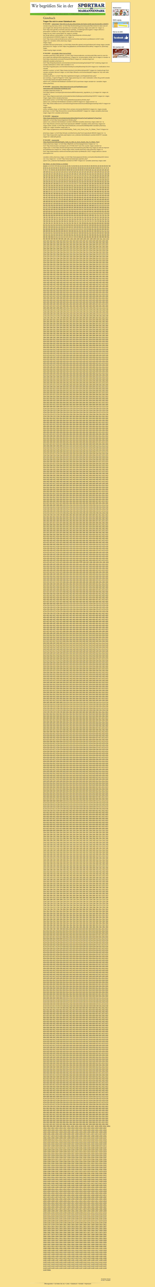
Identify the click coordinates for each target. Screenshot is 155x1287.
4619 (61, 595)
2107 (87, 347)
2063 (74, 343)
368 (44, 191)
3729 (93, 507)
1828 (90, 319)
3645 (80, 499)
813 (52, 225)
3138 (57, 450)
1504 (77, 288)
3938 (57, 528)
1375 (47, 276)
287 (103, 183)
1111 (100, 248)
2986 (83, 434)
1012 (104, 239)
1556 (51, 294)
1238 (57, 262)
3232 (103, 457)
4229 (93, 556)
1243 (74, 262)
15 (67, 166)
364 (100, 189)
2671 (100, 402)
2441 (67, 381)
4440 (64, 578)
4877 (54, 621)
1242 (70, 262)
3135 (47, 450)
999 (62, 239)
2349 (93, 371)
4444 (77, 578)
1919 (61, 329)
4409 (93, 574)
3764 (77, 511)
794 (70, 223)
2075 (47, 345)
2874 (44, 424)
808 (105, 223)
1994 (44, 337)
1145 (80, 252)
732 (44, 219)
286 (100, 183)
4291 (100, 562)
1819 (61, 319)
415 (98, 193)
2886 (83, 424)
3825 (80, 517)
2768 (90, 412)
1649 (93, 302)
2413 (106, 377)
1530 (96, 290)
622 (95, 209)
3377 (54, 473)
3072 (103, 442)
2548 (90, 390)
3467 (87, 481)
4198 (57, 554)
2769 (93, 412)
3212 (103, 456)
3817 (54, 517)
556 (59, 205)
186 (44, 177)
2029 (93, 339)
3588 (90, 493)
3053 (106, 440)
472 (44, 199)
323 (62, 187)
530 (59, 203)
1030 (96, 241)
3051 (100, 440)
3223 (74, 457)
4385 (80, 572)
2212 (103, 357)
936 (100, 233)
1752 (103, 312)
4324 (77, 566)
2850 (96, 420)
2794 (44, 416)
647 (93, 211)
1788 (90, 315)
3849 (93, 519)
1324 (77, 270)
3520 (64, 487)
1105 (80, 248)
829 (93, 225)
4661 (67, 599)
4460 (64, 580)
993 (47, 239)
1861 (67, 323)
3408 (90, 475)
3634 (44, 499)
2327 (87, 369)
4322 (70, 566)
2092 (103, 345)
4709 (93, 603)
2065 (80, 343)
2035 (47, 341)
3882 (70, 523)
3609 (93, 495)
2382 (70, 375)
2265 (80, 363)
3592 (103, 493)
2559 (61, 392)
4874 (44, 621)
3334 (44, 469)
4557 (54, 590)
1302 (70, 268)
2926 (83, 428)
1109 (93, 248)
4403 (74, 574)
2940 (64, 430)
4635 (47, 597)
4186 (83, 552)
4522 (70, 586)
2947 (87, 430)
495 (103, 199)
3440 (64, 479)
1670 (96, 304)
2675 (47, 404)
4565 (80, 590)
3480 (64, 483)
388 (95, 191)
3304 (77, 465)
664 (70, 213)
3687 (87, 503)
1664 (77, 304)
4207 (87, 554)
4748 (90, 607)
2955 (47, 432)
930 (85, 233)
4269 (93, 560)
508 (70, 201)
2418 (57, 379)
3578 (57, 493)
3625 (80, 497)
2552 (103, 390)
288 (105, 183)
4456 (51, 580)
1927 (87, 329)
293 (52, 185)
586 (70, 207)
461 (82, 197)
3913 (106, 524)
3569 (93, 491)
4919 (61, 625)
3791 (100, 513)
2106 (83, 347)
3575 (47, 493)
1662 (70, 304)
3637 (54, 499)
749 (88, 219)
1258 (57, 264)
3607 (87, 495)
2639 (61, 400)
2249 (93, 361)
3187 (87, 453)
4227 (87, 556)
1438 (57, 282)
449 (52, 197)
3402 (70, 475)
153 (93, 174)
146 (75, 174)
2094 (44, 347)
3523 (74, 487)
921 (62, 233)
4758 (57, 609)
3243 (74, 459)
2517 (54, 388)
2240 (64, 361)
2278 (57, 365)
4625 (80, 595)
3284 (77, 463)
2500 (64, 386)
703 (103, 215)
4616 (51, 595)
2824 (77, 418)
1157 (54, 254)
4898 (57, 623)
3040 (64, 440)
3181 (67, 453)
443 (103, 195)
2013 (106, 337)
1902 (70, 327)
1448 (90, 282)
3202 (70, 456)
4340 (64, 568)
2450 (96, 381)
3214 (44, 457)
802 (90, 223)
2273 (106, 363)
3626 (83, 497)
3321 (67, 467)
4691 (100, 601)
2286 (83, 365)
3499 (61, 485)
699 (93, 215)
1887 (87, 325)
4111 (100, 544)
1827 (87, 319)
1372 (103, 274)
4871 (100, 619)
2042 (70, 341)
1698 (57, 308)
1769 (93, 314)
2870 (96, 422)
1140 (64, 252)
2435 (47, 381)
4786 (83, 611)
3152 (103, 450)
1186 (83, 256)
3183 (74, 453)
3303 (74, 465)
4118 (57, 546)
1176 (51, 256)
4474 (44, 582)
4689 (93, 601)
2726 (83, 408)
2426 (83, 379)
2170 (96, 353)
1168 (90, 254)
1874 (44, 325)
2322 (70, 369)
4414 (44, 576)
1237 (54, 262)
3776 (51, 513)
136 (49, 174)
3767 (87, 511)
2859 (61, 422)
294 (54, 185)
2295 (47, 367)
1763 (74, 314)
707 (47, 217)
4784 (77, 611)
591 (82, 207)
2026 (83, 339)
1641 (67, 302)
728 (100, 217)
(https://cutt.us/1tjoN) (65, 53)
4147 (87, 548)
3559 (61, 491)
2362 (70, 373)
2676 (51, 404)
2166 (83, 353)
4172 (103, 550)
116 (65, 172)
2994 (44, 436)
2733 (106, 408)
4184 (77, 552)
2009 (93, 337)
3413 (106, 475)
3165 (80, 452)
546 (100, 203)
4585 (80, 592)
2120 (64, 349)
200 (80, 177)
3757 (54, 511)
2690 (96, 404)
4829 (93, 615)
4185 (80, 552)
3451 (100, 479)
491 (93, 199)
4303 (74, 564)
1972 (103, 333)
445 (108, 195)
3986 (83, 532)
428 (65, 195)
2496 (51, 386)
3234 (44, 459)
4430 (96, 576)
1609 (93, 298)
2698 (57, 406)
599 (103, 207)
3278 (57, 463)
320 (54, 187)
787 (52, 223)
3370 (96, 471)
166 (59, 176)
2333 (106, 369)
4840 (64, 617)
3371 (100, 471)
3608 (90, 495)
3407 (87, 475)
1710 (96, 308)
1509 (93, 288)
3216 (51, 457)
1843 (74, 321)
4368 (90, 570)
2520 (64, 388)
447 (47, 197)
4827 (87, 615)
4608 (90, 593)
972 (59, 237)
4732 (103, 605)
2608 (90, 396)
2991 (100, 434)
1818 (57, 319)
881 (93, 229)
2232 (103, 359)
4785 (80, 611)
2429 (93, 379)
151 (88, 174)
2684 (77, 404)
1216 (51, 260)
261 (103, 181)
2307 (87, 367)
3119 (61, 448)
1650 (96, 302)
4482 (70, 582)
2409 (93, 377)
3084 (77, 444)
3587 (87, 493)
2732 (103, 408)
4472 (103, 580)
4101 (67, 544)
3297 (54, 465)
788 (54, 223)
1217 (54, 260)
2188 (90, 355)
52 (67, 168)
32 (98, 166)
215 (52, 180)
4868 (90, 619)
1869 (93, 323)
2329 (93, 369)
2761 (67, 412)
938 (105, 233)
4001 (67, 534)
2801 (67, 416)
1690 (96, 306)
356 (80, 189)
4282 (70, 562)
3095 (47, 446)
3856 (51, 521)
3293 (106, 463)
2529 (93, 388)
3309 (93, 465)
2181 (67, 355)
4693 (106, 601)
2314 (44, 369)
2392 (103, 375)
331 (82, 187)
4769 (93, 609)
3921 (67, 526)
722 (85, 217)
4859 (61, 619)
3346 (83, 469)
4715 (47, 605)
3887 (87, 523)
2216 (51, 359)
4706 (83, 603)
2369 (93, 373)
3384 (77, 473)
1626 (83, 300)
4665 (80, 599)
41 (47, 168)
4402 (70, 574)
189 (52, 177)
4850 (96, 617)
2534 (44, 390)
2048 (90, 341)
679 (108, 213)
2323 (74, 369)
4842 (70, 617)
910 (100, 231)
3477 (54, 483)
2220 (64, 359)
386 (90, 191)
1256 (51, 264)
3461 (67, 481)
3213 (106, 456)
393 (108, 191)
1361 (67, 274)
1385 (80, 276)
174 (80, 176)
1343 (74, 272)
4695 (47, 603)
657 (52, 213)
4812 (103, 613)
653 (108, 211)
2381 (67, 375)
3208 (90, 456)
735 (52, 219)
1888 (90, 325)
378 (70, 191)
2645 (80, 400)
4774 (44, 611)
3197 (54, 456)
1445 (80, 282)
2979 (61, 434)
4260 (64, 560)
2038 (57, 341)
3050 (96, 440)
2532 (103, 388)
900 (75, 231)
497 (108, 199)
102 (95, 170)
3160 (64, 452)
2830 (96, 418)
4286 (84, 562)
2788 (90, 414)
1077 (54, 247)
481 (67, 199)
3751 (100, 509)
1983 (74, 335)
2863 (74, 422)
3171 (100, 452)
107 (108, 170)
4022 (70, 536)
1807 (87, 318)
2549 (93, 390)
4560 (64, 590)
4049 (93, 538)
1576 (51, 296)
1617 (54, 300)
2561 (67, 392)
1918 (57, 329)
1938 (57, 331)
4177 (54, 552)
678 (105, 213)
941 (47, 235)
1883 (74, 325)
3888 (90, 523)
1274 (44, 266)
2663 (74, 402)
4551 (100, 588)
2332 (103, 369)
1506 (83, 288)
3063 (74, 442)
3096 (51, 446)
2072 (103, 343)
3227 (87, 457)
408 (80, 193)
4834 (44, 617)
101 (93, 170)
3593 (106, 493)
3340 (64, 469)
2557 (54, 392)
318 (49, 187)
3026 (83, 438)
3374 (44, 473)
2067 (87, 343)
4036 (51, 538)
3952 (103, 528)
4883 (74, 621)
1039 (61, 243)
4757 (54, 609)
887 (108, 229)
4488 (90, 582)
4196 (51, 554)
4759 (61, 609)
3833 (106, 517)
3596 (51, 495)
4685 (80, 601)
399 (57, 193)
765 (62, 221)
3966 (83, 530)
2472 (103, 382)
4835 (47, 617)
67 (95, 168)
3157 (54, 452)
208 (100, 177)
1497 (54, 288)
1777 (54, 315)
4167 (87, 550)
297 (62, 185)
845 (67, 227)
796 (75, 223)
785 (47, 223)
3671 (100, 501)
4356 (51, 570)
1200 (64, 258)
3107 (87, 446)
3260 (64, 461)
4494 (44, 584)
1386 (83, 276)
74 (108, 168)
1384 (77, 276)
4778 (57, 611)
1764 (77, 314)
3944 (77, 528)
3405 (80, 475)
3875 (47, 523)
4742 (70, 607)
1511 (100, 288)
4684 (77, 601)
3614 (44, 497)
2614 (44, 398)
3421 (67, 477)
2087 (87, 345)
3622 (70, 497)
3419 (61, 477)
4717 (54, 605)
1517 (54, 290)
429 (67, 195)
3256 (51, 461)
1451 (100, 282)
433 (77, 195)
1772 (103, 314)
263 (108, 181)
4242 (70, 558)
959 (93, 235)
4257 (54, 560)
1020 (64, 241)
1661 (67, 304)
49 (62, 168)
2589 (93, 394)
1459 (61, 284)
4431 (100, 576)
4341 (67, 568)
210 (105, 177)
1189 (93, 256)
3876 (51, 523)
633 (57, 211)
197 (72, 177)
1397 (54, 278)
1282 (70, 266)
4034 (44, 538)
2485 (80, 385)
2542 (70, 390)
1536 (51, 292)
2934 (44, 430)
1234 (44, 262)
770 (75, 221)
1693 (106, 306)
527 (52, 203)
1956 (51, 333)
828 (90, 225)
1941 (67, 331)
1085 (80, 247)
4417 (54, 576)
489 (88, 199)
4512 (103, 584)
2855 (47, 422)
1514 (44, 290)
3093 (106, 444)
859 (103, 227)
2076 (51, 345)
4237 (54, 558)
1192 (103, 256)
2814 (44, 418)
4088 (90, 542)
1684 (77, 306)
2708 (90, 406)
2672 (103, 402)
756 (105, 219)
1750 (96, 312)
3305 (80, 465)
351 (67, 189)
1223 (74, 260)
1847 (87, 321)
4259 (61, 560)
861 (108, 227)
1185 (80, 256)
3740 (64, 509)
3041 (67, 440)
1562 (70, 294)
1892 (103, 325)
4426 (83, 576)
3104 (77, 446)
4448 (90, 578)
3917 (54, 526)
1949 (93, 331)
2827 (87, 418)
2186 (83, 355)
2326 (83, 369)
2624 (77, 398)
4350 (96, 568)
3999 (61, 534)
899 (72, 231)
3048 (90, 440)
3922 (70, 526)
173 (77, 176)
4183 (74, 552)
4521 (67, 586)
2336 (51, 371)
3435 (47, 479)
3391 (100, 473)
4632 (103, 595)
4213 (106, 554)
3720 (64, 507)
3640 (64, 499)
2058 (57, 343)
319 (52, 187)
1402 (70, 278)
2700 (64, 406)
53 (69, 168)
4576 (51, 592)
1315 (47, 270)
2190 (96, 355)
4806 (83, 613)
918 (54, 233)
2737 (54, 410)
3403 (74, 475)
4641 (67, 597)
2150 (96, 351)
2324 (77, 369)
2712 (103, 406)
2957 (54, 432)
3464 (77, 481)
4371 (100, 570)
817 (62, 225)
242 (54, 181)
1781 (67, 315)
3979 (61, 532)
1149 (93, 252)
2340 (64, 371)
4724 (77, 605)
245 (62, 181)
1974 (44, 335)
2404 (77, 377)
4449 (93, 578)
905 (88, 231)
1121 (67, 250)
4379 (61, 572)
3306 (83, 465)
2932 (103, 428)
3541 (67, 489)
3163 (74, 452)
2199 (61, 357)
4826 (83, 615)
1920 (64, 329)
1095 (47, 248)
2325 (80, 369)
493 (98, 199)
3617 (54, 497)
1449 (93, 282)
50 (64, 168)
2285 (80, 365)
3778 (57, 513)
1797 (54, 318)
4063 (74, 540)
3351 (100, 469)
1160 (64, 254)
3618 (57, 497)
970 (54, 237)
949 (67, 235)
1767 (87, 314)
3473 (106, 481)
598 (100, 207)
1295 (47, 268)
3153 (106, 450)
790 (59, 223)
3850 (96, 519)
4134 (44, 548)
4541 (67, 588)
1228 (90, 260)
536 (75, 203)
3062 (70, 442)
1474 (44, 286)
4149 (93, 548)
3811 (100, 515)
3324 (77, 467)
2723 (74, 408)
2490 (96, 385)
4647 (87, 597)
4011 (100, 534)
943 (52, 235)
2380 (64, 375)
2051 (100, 341)
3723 (74, 507)
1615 (47, 300)
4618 (57, 595)
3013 (106, 436)
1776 (51, 315)
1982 (70, 335)
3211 (100, 456)
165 (57, 176)
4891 (100, 621)
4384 (77, 572)
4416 (51, 576)
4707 (87, 603)
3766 (83, 511)
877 (82, 229)
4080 (64, 542)
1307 (87, 268)
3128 (90, 448)
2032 (103, 339)
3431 (100, 477)
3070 (96, 442)
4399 (61, 574)
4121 (67, 546)
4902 (70, 623)
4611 (100, 593)
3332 (103, 467)
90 (71, 170)
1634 (44, 302)
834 (105, 225)
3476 (51, 483)
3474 (44, 483)
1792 (103, 315)
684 (54, 215)
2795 (47, 416)
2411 (100, 377)
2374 (44, 375)
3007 (87, 436)
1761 (67, 314)
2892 (103, 424)
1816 (51, 319)
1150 (96, 252)
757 (108, 219)
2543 (74, 390)
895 (62, 231)
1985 (80, 335)
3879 (61, 523)
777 (93, 221)
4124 (77, 546)
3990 (96, 532)
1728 (90, 310)
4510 (96, 584)
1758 (57, 314)
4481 (67, 582)
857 (98, 227)
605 (52, 209)
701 (98, 215)
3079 (61, 444)
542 (90, 203)
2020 (64, 339)
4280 (64, 562)
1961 (67, 333)
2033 (106, 339)
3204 (77, 456)
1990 (96, 335)
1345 (80, 272)
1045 (80, 243)
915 (47, 233)
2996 (51, 436)
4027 (87, 536)
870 (65, 229)
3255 (47, 461)
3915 (47, 526)
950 (70, 235)
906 (90, 231)
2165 (80, 353)
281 (88, 183)
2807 (87, 416)
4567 (87, 590)
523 (108, 201)
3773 (106, 511)
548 (105, 203)
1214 (44, 260)
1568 (90, 294)
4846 (83, 617)
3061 (67, 442)
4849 (93, 617)
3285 (80, 463)
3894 (44, 524)
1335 (47, 272)
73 (106, 168)
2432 (103, 379)
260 (100, 181)
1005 (81, 239)
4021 (67, 536)
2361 (67, 373)
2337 (54, 371)
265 (47, 183)
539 (82, 203)
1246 (83, 262)
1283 (74, 266)
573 (103, 205)
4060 (64, 540)
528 (54, 203)
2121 (67, 349)
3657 (54, 501)
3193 (106, 453)
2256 (51, 363)
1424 (77, 280)
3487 (87, 483)
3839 (61, 519)
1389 (93, 276)
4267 (87, 560)
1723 (74, 310)
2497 (54, 386)
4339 (61, 568)
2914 (44, 428)
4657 (54, 599)
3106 (83, 446)
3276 (51, 463)
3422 (70, 477)
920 (59, 233)
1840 (64, 321)
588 (75, 207)
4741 (67, 607)
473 (47, 199)
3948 (90, 528)
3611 (100, 495)
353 (72, 189)
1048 (90, 243)
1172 (103, 254)
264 (44, 183)
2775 (47, 414)
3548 (90, 489)
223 (72, 180)
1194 (44, 258)
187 (47, 177)
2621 (67, 398)
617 (82, 209)
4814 (44, 615)
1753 (106, 312)
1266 (83, 264)
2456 (51, 382)
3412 (103, 475)
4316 (51, 566)
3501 (67, 485)
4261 (67, 560)
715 (67, 217)
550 (44, 205)
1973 (106, 333)
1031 (100, 241)
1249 (93, 262)
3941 (67, 528)
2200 (64, 357)
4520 (64, 586)
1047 (87, 243)
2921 (67, 428)
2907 (87, 426)
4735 (47, 607)
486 (80, 199)
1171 (100, 254)
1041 (67, 243)
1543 (74, 292)
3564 (77, 491)
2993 (106, 434)
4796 (51, 613)
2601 (67, 396)
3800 (64, 515)
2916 (51, 428)
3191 (100, 453)
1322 (70, 270)
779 (98, 221)
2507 (87, 386)
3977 (54, 532)
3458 (57, 481)
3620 (64, 497)
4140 (64, 548)
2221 (67, 359)
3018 (57, 438)
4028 (90, 536)
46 (56, 168)
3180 (64, 453)
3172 (103, 452)
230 (90, 180)
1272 (103, 264)
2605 (80, 396)
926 (75, 233)
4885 (80, 621)
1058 (57, 244)
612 (70, 209)
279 (82, 183)
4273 (106, 560)
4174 (44, 552)
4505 (80, 584)
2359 (61, 373)
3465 (80, 481)
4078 (57, 542)
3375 (47, 473)
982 (85, 237)
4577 (54, 592)
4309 (93, 564)
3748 (90, 509)
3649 (93, 499)
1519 (61, 290)
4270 (96, 560)
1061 (67, 244)
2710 (96, 406)
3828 (90, 517)
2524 (77, 388)
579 (52, 207)
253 (82, 181)
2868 (90, 422)
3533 (106, 487)
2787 (87, 414)
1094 (44, 248)
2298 (57, 367)
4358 (57, 570)
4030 (96, 536)
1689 (93, 306)
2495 (47, 386)
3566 (83, 491)
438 (90, 195)
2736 (51, 410)
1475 (47, 286)
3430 (96, 477)
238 (44, 181)
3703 (74, 505)
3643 (74, 499)
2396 (51, 377)
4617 (54, 595)
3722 (70, 507)
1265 (80, 264)
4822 (70, 615)
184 (105, 176)
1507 (87, 288)
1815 (47, 319)
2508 (90, 386)
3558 (57, 491)
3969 (93, 530)
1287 (87, 266)
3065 (80, 442)
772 (80, 221)
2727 (87, 408)
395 (47, 193)
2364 (77, 373)
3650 (96, 499)
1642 (70, 302)
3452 (103, 479)
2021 (67, 339)
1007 (87, 239)
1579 (61, 296)
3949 (93, 528)
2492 (103, 385)
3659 (61, 501)
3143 (74, 450)
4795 (47, 613)
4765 (80, 609)
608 (59, 209)
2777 (54, 414)
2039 (61, 341)
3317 (54, 467)
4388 (90, 572)
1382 (70, 276)
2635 (47, 400)
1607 (87, 298)
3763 (74, 511)
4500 (64, 584)
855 (93, 227)
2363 (74, 373)
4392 (103, 572)
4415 (47, 576)
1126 (83, 250)
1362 (70, 274)
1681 (67, 306)
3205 (80, 456)
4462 (70, 580)
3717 (54, 507)
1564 (77, 294)
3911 (100, 524)
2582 (70, 394)
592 (85, 207)
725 (93, 217)
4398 (57, 574)
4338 (57, 568)
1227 (87, 260)
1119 (61, 250)
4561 (67, 590)
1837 (54, 321)
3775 (47, 513)
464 (90, 197)
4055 (47, 540)
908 (95, 231)
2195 (47, 357)
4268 (90, 560)
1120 (64, 250)
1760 (64, 314)
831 (98, 225)
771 (77, 221)
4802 (70, 613)
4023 (74, 536)
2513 (106, 386)
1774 (44, 315)
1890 (96, 325)
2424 (77, 379)
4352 (103, 568)
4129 (93, 546)
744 (75, 219)
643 (82, 211)
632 (54, 211)
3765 (80, 511)
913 (108, 231)
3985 (80, 532)
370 (49, 191)
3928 (90, 526)
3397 (54, 475)
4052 (103, 538)
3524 (77, 487)
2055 (47, 343)
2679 (61, 404)
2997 (54, 436)
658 (54, 213)
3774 (44, 513)
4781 (67, 611)
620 (90, 209)
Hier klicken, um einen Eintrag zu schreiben (55, 164)
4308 (90, 564)
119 (72, 172)
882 (95, 229)
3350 (96, 469)
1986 (83, 335)
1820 (64, 319)
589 (77, 207)
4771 (100, 609)
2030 (96, 339)
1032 (103, 241)
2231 (100, 359)
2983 (74, 434)
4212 (103, 554)
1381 (67, 276)
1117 (54, 250)
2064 (77, 343)
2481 (67, 385)
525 (47, 203)
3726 (83, 507)
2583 (74, 394)
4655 (47, 599)
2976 (51, 434)
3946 (83, 528)
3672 (103, 501)
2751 (100, 410)
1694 (44, 308)
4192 (103, 552)
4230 (96, 556)
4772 (103, 609)
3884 (77, 523)
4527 (87, 586)
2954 (44, 432)
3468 (90, 481)
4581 (67, 592)
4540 (64, 588)
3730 (96, 507)
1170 (96, 254)
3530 (96, 487)
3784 (77, 513)
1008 (91, 239)
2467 (87, 382)
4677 (54, 601)
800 (85, 223)
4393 (106, 572)
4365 (80, 570)
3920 (64, 526)
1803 (74, 318)
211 (108, 177)
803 (93, 223)
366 (105, 189)
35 (104, 166)
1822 (70, 319)
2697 (54, 406)
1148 (90, 252)
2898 (57, 426)
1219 (61, 260)
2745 (80, 410)
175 (82, 176)
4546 (83, 588)
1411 (100, 278)
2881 (67, 424)
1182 (70, 256)
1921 (67, 329)
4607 (87, 593)
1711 (100, 308)
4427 (87, 576)
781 (103, 221)
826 (85, 225)
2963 (74, 432)
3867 (87, 521)
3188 (90, 453)
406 (75, 193)
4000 (64, 534)
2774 (44, 414)
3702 (70, 505)
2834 (44, 420)
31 (97, 166)
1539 (61, 292)
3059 (61, 442)
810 (44, 225)
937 (103, 233)
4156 (51, 550)
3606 (83, 495)
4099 (61, 544)
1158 (57, 254)
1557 (54, 294)
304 (80, 185)
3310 (96, 465)
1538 (57, 292)
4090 (96, 542)
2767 (87, 412)
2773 (106, 412)
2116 (51, 349)
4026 (83, 536)
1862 (70, 323)
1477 (54, 286)
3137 (54, 450)
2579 (61, 394)
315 (108, 185)
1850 (96, 321)
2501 (67, 386)
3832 (103, 517)
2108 (90, 347)
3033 (106, 438)
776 (90, 221)
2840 (64, 420)
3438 (57, 479)
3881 (67, 523)
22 (80, 166)
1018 (57, 241)
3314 (44, 467)
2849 (93, 420)
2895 (47, 426)
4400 (64, 574)
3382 (70, 473)
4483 (74, 582)
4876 (51, 621)
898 (70, 231)
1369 (93, 274)
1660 (64, 304)
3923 (74, 526)
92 (75, 170)
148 (80, 174)
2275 (47, 365)
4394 (44, 574)
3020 (64, 438)
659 (57, 213)
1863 (74, 323)
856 (95, 227)
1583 (74, 296)
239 (47, 181)
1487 (87, 286)
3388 (90, 473)
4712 (103, 603)
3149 (93, 450)
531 (62, 203)
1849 (93, 321)
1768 (90, 314)
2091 (100, 345)
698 (90, 215)
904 (85, 231)
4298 (57, 564)
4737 (54, 607)
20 (76, 166)
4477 (54, 582)
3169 (93, 452)
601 (108, 207)
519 (98, 201)
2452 (103, 381)
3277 (54, 463)
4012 (103, 534)
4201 (67, 554)
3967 (87, 530)
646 (90, 211)
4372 (103, 570)
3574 (44, 493)
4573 (106, 590)
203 (88, 177)
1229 (93, 260)
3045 (80, 440)
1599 (61, 298)
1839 (61, 321)
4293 (107, 562)
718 (75, 217)
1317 (54, 270)
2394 (44, 377)
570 (95, 205)
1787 (87, 315)
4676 (51, 601)
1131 (100, 250)
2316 (51, 369)
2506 (83, 386)
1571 (100, 294)
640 (75, 211)
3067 (87, 442)
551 (47, 205)
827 (88, 225)
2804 (77, 416)
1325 (80, 270)
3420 (64, 477)
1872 (103, 323)
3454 (44, 481)
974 (65, 237)
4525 (80, 586)
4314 (44, 566)
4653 (106, 597)
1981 (67, 335)
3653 (106, 499)
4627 (87, 595)
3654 (44, 501)
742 (70, 219)
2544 (77, 390)
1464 (77, 284)
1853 (106, 321)
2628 (90, 398)
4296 (51, 564)
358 (85, 189)
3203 (74, 456)
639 (72, 211)
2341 (67, 371)
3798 (57, 515)
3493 (106, 483)
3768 (90, 511)
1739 (61, 312)
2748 (90, 410)
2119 (61, 349)
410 (85, 193)
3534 (44, 489)
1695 (47, 308)
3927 (87, 526)
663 (67, 213)
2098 (57, 347)
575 (108, 205)
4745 (80, 607)
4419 (61, 576)
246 (65, 181)
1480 (64, 286)
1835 (47, 321)
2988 (90, 434)
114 (59, 172)
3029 (93, 438)
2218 (57, 359)
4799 (61, 613)
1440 (64, 282)
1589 (93, 296)
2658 (57, 402)
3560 (64, 491)
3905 (80, 524)
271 (62, 183)
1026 (83, 241)
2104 (77, 347)
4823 (74, 615)
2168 (90, 353)
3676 (51, 503)
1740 (64, 312)
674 (95, 213)
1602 (70, 298)
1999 (61, 337)
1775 (47, 315)
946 (59, 235)
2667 (87, 402)
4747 (87, 607)
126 (90, 172)
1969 (93, 333)
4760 (64, 609)
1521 (67, 290)
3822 (70, 517)
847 (72, 227)
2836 (51, 420)
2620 (64, 398)
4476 (51, 582)
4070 (96, 540)
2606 (83, 396)
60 (82, 168)
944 (54, 235)
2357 (54, 373)
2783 (74, 414)
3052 (103, 440)
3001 (67, 436)
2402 (70, 377)
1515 (47, 290)
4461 (67, 580)
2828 (90, 418)
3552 (103, 489)
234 (100, 180)
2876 (51, 424)
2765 (80, 412)
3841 (67, 519)
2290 (96, 365)
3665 (80, 501)
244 (59, 181)
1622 (70, 300)
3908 (90, 524)
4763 (74, 609)
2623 (74, 398)
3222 (70, 457)
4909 (93, 623)
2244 (77, 361)
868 (59, 229)
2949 (93, 430)
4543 (74, 588)
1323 (74, 270)
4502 (70, 584)
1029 (93, 241)
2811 (100, 416)
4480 (64, 582)
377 (67, 191)
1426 (83, 280)
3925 (80, 526)
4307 (87, 564)
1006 (84, 239)
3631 (100, 497)
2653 (106, 400)
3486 (83, 483)
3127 (87, 448)
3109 (93, 446)
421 (47, 195)
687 (62, 215)
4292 (103, 562)
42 (49, 168)
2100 (64, 347)
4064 (77, 540)
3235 (47, 459)
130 (100, 172)
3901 (67, 524)
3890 (96, 523)
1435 (47, 282)
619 (88, 209)
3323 (74, 467)
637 (67, 211)
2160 (64, 353)
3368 (90, 471)
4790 (96, 611)
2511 (100, 386)
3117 (54, 448)
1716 (51, 310)
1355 (47, 274)
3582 (70, 493)
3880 (64, 523)
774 (85, 221)
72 (104, 168)
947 (62, 235)
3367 (87, 471)
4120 (64, 546)
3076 (51, 444)
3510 (96, 485)
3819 (61, 517)
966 (44, 237)
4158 (57, 550)
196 (70, 177)
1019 (61, 241)
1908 (90, 327)
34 (102, 166)
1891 (100, 325)
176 (85, 176)
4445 (80, 578)
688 (65, 215)
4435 (47, 578)
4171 (100, 550)
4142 (70, 548)
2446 (83, 381)
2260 (64, 363)
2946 (83, 430)
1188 (90, 256)
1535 (47, 292)
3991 (100, 532)
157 (103, 174)
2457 (54, 382)
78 (49, 170)
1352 (103, 272)
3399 (61, 475)
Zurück (45, 166)
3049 (93, 440)
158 (105, 174)
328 (75, 187)
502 (54, 201)
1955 (47, 333)
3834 (44, 519)
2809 (93, 416)
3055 (47, 442)
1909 (93, 327)
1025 (80, 241)
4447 (87, 578)
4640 (64, 597)
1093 (106, 247)
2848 (90, 420)
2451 (100, 381)
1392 (103, 276)
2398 (57, 377)
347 (57, 189)
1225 (80, 260)
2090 (96, 345)
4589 (93, 592)
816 (59, 225)
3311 (100, 465)
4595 (47, 593)
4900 (64, 623)
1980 (64, 335)
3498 (57, 485)
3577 (54, 493)
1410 (96, 278)
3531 (100, 487)
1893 (106, 325)
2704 (77, 406)
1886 (83, 325)
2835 (47, 420)
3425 (80, 477)
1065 (80, 244)
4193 (106, 552)
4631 (100, 595)
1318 (57, 270)
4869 (93, 619)
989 (103, 237)
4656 (51, 599)
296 (59, 185)
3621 (67, 497)
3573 (106, 491)
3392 (103, 473)
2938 (57, 430)
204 (90, 177)
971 (57, 237)
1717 (54, 310)
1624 (77, 300)
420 (44, 195)
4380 (64, 572)
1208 (90, 258)
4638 (57, 597)
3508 (90, 485)
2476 (51, 385)
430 (70, 195)
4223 (74, 556)
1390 (96, 276)
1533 (106, 290)
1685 (80, 306)
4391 (100, 572)
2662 (70, 402)
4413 (106, 574)
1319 (61, 270)
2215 (47, 359)
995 (52, 239)
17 (71, 166)
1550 (96, 292)
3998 (57, 534)
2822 (70, 418)
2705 (80, 406)
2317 (54, 369)
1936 (51, 331)
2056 (51, 343)
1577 (54, 296)
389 (98, 191)
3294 (44, 465)
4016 (51, 536)
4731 (100, 605)
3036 (51, 440)
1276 (51, 266)
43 (51, 168)
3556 (51, 491)
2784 (77, 414)
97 (84, 170)
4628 (90, 595)
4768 (90, 609)
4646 (83, 597)
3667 (87, 501)
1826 (83, 319)
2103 (74, 347)
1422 (70, 280)
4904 (77, 623)
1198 (57, 258)
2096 (51, 347)
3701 (67, 505)
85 (62, 170)
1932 (103, 329)
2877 (54, 424)
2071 (100, 343)
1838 (57, 321)
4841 (67, 617)
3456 (51, 481)
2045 (80, 341)
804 (95, 223)
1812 (103, 318)
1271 (100, 264)
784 (44, 223)
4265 (80, 560)
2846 (83, 420)
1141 (67, 252)
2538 (57, 390)
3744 (77, 509)
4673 (106, 599)
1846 (83, 321)
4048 (90, 538)
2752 (103, 410)
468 (100, 197)
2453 (106, 381)
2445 (80, 381)
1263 (74, 264)
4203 (74, 554)
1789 (93, 315)
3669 (93, 501)
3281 (67, 463)
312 (100, 185)
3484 (77, 483)
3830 (96, 517)
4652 (103, 597)
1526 (83, 290)
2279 (61, 365)
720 (80, 217)
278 (80, 183)
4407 (87, 574)
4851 (100, 617)
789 (57, 223)
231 (93, 180)
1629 (93, 300)
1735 (47, 312)
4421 (67, 576)
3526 (83, 487)
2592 (103, 394)
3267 (87, 461)
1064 (77, 244)
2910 (96, 426)
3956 (51, 530)
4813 (106, 613)
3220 (64, 457)
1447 (87, 282)
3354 (44, 471)
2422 (70, 379)
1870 (96, 323)
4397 (54, 574)
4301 (67, 564)
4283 (74, 562)
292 (49, 185)
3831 (100, 517)
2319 (61, 369)
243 (57, 181)
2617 (54, 398)
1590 (96, 296)
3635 (47, 499)
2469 (93, 382)
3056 (51, 442)
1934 (44, 331)
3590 (96, 493)
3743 (74, 509)
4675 (47, 601)
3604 (77, 495)
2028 (90, 339)
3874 (44, 523)
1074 (44, 247)
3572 (103, 491)
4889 (93, 621)
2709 (93, 406)
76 (45, 170)
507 (67, 201)
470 (105, 197)
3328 (90, 467)
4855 (47, 619)
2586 (83, 394)
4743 (74, 607)
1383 (74, 276)
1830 (96, 319)
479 (62, 199)
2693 (106, 404)
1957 (54, 333)
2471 (100, 382)
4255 (47, 560)
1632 (103, 300)
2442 (70, 381)
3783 (74, 513)
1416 (51, 280)
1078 (57, 247)
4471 (100, 580)
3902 (70, 524)
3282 (70, 463)
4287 (87, 562)
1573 (106, 294)
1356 (51, 274)
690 (70, 215)
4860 (64, 619)
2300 (64, 367)
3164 (77, 452)
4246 (83, 558)
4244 (77, 558)
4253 (106, 558)
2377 (54, 375)
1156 (51, 254)
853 (88, 227)
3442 (70, 479)
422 (49, 195)
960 (95, 235)
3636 (51, 499)
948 (65, 235)
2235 (47, 361)
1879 (61, 325)
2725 (80, 408)
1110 (96, 248)
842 (59, 227)
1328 (90, 270)
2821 (67, 418)
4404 (77, 574)
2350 (96, 371)
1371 (100, 274)
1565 (80, 294)
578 (49, 207)
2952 (103, 430)
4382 (70, 572)
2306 (83, 367)
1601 (67, 298)
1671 (100, 304)
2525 (80, 388)
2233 (106, 359)
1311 (100, 268)
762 (54, 221)
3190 (96, 453)
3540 (64, 489)
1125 (80, 250)
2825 (80, 418)
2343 (74, 371)
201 (82, 177)
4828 (90, 615)
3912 (103, 524)
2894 (44, 426)
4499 (61, 584)
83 (58, 170)
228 (85, 180)
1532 (103, 290)
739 (62, 219)
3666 (83, 501)
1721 (67, 310)
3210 (96, 456)
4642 (70, 597)
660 (59, 213)
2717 (54, 408)
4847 (87, 617)
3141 (67, 450)
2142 (70, 351)
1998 (57, 337)
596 (95, 207)
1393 (106, 276)
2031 (100, 339)
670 (85, 213)
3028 (90, 438)
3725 (80, 507)
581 (57, 207)
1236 (51, 262)
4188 (90, 552)
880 (90, 229)
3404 (77, 475)
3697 (54, 505)
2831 (100, 418)
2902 (70, 426)
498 (44, 201)
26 (87, 166)
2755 (47, 412)
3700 (64, 505)
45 (55, 168)
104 (100, 170)
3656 (51, 501)
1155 (47, 254)
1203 (74, 258)
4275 (47, 562)
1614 (44, 300)
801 (88, 223)
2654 (44, 402)
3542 (70, 489)
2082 (70, 345)
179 (93, 176)
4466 (83, 580)
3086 (83, 444)
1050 (96, 243)
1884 (77, 325)
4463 (74, 580)
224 (75, 180)
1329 (93, 270)
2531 (100, 388)
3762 (70, 511)
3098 (57, 446)
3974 (44, 532)
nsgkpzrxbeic (55, 24)
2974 (44, 434)
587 (72, 207)
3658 (57, 501)
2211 (100, 357)
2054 (44, 343)
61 (84, 168)
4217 (54, 556)
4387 (87, 572)
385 (88, 191)
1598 (57, 298)
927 (77, 233)
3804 (77, 515)
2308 (90, 367)
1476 (51, 286)
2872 (103, 422)
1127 (87, 250)
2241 (67, 361)
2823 (74, 418)
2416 (51, 379)
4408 (90, 574)
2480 (64, 385)
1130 (96, 250)
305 (82, 185)
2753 (106, 410)
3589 (93, 493)
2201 (67, 357)
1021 (67, 241)
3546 (83, 489)
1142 (70, 252)
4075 (47, 542)
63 (88, 168)
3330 (96, 467)
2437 (54, 381)
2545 (80, 390)
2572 (103, 392)
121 (77, 172)
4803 (74, 613)
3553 (106, 489)
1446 (83, 282)
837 (47, 227)
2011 (100, 337)
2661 (67, 402)
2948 (90, 430)
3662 (70, 501)
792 (65, 223)
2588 (90, 394)
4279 (61, 562)
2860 (64, 422)
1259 (61, 264)
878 (85, 229)
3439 (61, 479)
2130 (96, 349)
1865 (80, 323)
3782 (70, 513)
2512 (103, 386)
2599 (61, 396)
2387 (87, 375)
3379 (61, 473)
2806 (83, 416)
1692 (103, 306)
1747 (87, 312)
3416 (51, 477)
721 (82, 217)
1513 (106, 288)
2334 (44, 371)
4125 (80, 546)
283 (93, 183)
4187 (87, 552)
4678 (57, 601)
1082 (70, 247)
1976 (51, 335)
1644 (77, 302)
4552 (103, 588)
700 (95, 215)
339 (103, 187)
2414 (44, 379)
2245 (80, 361)
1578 (57, 296)
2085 (80, 345)
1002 (71, 239)
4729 (93, 605)
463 (88, 197)
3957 (54, 530)
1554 (44, 294)
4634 (44, 597)
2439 (61, 381)
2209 (93, 357)
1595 (47, 298)
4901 (67, 623)
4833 (106, 615)
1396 (51, 278)
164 (54, 176)
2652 (103, 400)
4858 (57, 619)
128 (95, 172)
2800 (64, 416)
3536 (51, 489)
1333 (106, 270)
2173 (106, 353)
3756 (51, 511)
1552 (103, 292)
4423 (74, 576)
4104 (77, 544)
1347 (87, 272)
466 (95, 197)
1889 (93, 325)
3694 (44, 505)
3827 (87, 517)
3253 (106, 459)
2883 (74, 424)
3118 (57, 448)
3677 (54, 503)
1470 (96, 284)
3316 (51, 467)
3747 (87, 509)
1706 (83, 308)
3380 (64, 473)
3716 (51, 507)
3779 (61, 513)
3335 (47, 469)
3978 (57, 532)
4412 (103, 574)
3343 (74, 469)
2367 (87, 373)
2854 (44, 422)
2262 (70, 363)
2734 (44, 410)
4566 (83, 590)
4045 (80, 538)
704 (105, 215)
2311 (100, 367)
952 (75, 235)
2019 (61, 339)
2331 (100, 369)
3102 (70, 446)
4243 (74, 558)
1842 (70, 321)
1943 (74, 331)
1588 (90, 296)
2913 (106, 426)
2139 (61, 351)
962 (100, 235)
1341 (67, 272)
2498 (57, 386)
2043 (74, 341)
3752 (103, 509)
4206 (83, 554)
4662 (70, 599)
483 (72, 199)
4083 (74, 542)
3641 (67, 499)
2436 (51, 381)
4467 (87, 580)
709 (52, 217)
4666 (83, 599)
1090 (96, 247)
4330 (96, 566)
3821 (67, 517)
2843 (74, 420)
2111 (100, 347)
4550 (96, 588)
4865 (80, 619)
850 (80, 227)
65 (91, 168)
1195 (47, 258)
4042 (70, 538)
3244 (77, 459)
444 (105, 195)
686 (59, 215)
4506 (83, 584)
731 (108, 217)
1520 (64, 290)
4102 (70, 544)
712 (59, 217)
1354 (44, 274)
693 (77, 215)
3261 (67, 461)
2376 (51, 375)
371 (52, 191)
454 (65, 197)
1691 (100, 306)
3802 (70, 515)
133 (108, 172)
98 (86, 170)
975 (67, 237)
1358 (57, 274)
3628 (90, 497)
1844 (77, 321)
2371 (100, 373)
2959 (61, 432)
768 (70, 221)
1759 (61, 314)
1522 (70, 290)
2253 (106, 361)
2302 (70, 367)
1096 (51, 248)
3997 (54, 534)
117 (67, 172)
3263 (74, 461)
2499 (61, 386)
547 (103, 203)
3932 (103, 526)
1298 (57, 268)
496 (105, 199)
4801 (67, 613)
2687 (87, 404)
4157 (54, 550)
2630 (96, 398)
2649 (93, 400)
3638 (57, 499)
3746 (83, 509)
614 (75, 209)
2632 (103, 398)
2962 (70, 432)
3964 (77, 530)
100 (90, 170)
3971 (100, 530)
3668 (90, 501)
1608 (90, 298)
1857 (54, 323)
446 (44, 197)
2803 (74, 416)
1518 (57, 290)
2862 (70, 422)
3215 (47, 457)
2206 (83, 357)
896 (65, 231)
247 (67, 181)
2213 (106, 357)
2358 (57, 373)
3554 (44, 491)
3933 (106, 526)
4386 (83, 572)
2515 (47, 388)
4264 (77, 560)
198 (75, 177)
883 (98, 229)
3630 (96, 497)
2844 (77, 420)
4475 (47, 582)
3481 (67, 483)
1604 (77, 298)
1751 (100, 312)
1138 (57, 252)
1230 (96, 260)
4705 (80, 603)
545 (98, 203)
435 (82, 195)
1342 (70, 272)
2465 (80, 382)
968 (49, 237)
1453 (106, 282)
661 (62, 213)
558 (65, 205)
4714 (44, 605)
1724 (77, 310)
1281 (67, 266)
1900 (64, 327)
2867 (87, 422)
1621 (67, 300)
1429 (93, 280)
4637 (54, 597)
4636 (51, 597)
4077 (54, 542)
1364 (77, 274)
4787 (87, 611)
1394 (44, 278)
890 (49, 231)
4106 (83, 544)
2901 (67, 426)
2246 (83, 361)
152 (90, 174)
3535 (47, 489)
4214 (44, 556)
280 (85, 183)
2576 (51, 394)
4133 (106, 546)
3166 (83, 452)
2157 (54, 353)
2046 (83, 341)
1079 (61, 247)
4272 (103, 560)
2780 (64, 414)
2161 (67, 353)
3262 (70, 461)
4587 (87, 592)
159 (108, 174)
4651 (100, 597)
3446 (83, 479)
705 (108, 215)
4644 (77, 597)
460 (80, 197)
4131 (100, 546)
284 (95, 183)
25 (86, 166)
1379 (61, 276)
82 (56, 170)
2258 (57, 363)
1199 (61, 258)
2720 (64, 408)
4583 (74, 592)
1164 (77, 254)
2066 (83, 343)
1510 (96, 288)
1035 (47, 243)
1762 (70, 314)
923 (67, 233)
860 (105, 227)
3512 (103, 485)
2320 (64, 369)
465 (93, 197)
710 (54, 217)
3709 (93, 505)
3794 (44, 515)
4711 (100, 603)
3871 (100, 521)
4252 (103, 558)
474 (49, 199)
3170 (96, 452)
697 (88, 215)
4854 (44, 619)
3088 (90, 444)
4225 (80, 556)
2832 (103, 418)
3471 (100, 481)
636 (65, 211)
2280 (64, 365)
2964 (77, 432)
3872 (103, 521)
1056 (51, 244)
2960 (64, 432)
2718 (57, 408)
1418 (57, 280)
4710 (96, 603)
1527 (87, 290)
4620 (64, 595)
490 (90, 199)
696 (85, 215)
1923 (74, 329)
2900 (64, 426)
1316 (51, 270)
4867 (87, 619)
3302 (70, 465)
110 (49, 172)
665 (72, 213)
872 (70, 229)
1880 (64, 325)
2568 (90, 392)
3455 (47, 481)
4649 (93, 597)
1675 (47, 306)
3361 (67, 471)
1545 (80, 292)
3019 (61, 438)
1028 (90, 241)
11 (60, 166)
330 (80, 187)
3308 (90, 465)
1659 (61, 304)
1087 (87, 247)
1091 (100, 247)
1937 (54, 331)
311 (98, 185)
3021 (67, 438)
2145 (80, 351)
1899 (61, 327)
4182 (70, 552)
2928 (90, 428)
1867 (87, 323)
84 (60, 170)
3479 (61, 483)
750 (90, 219)
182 (100, 176)
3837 (54, 519)
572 (100, 205)
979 (77, 237)
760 (49, 221)
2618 (57, 398)
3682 (70, 503)
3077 (54, 444)
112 (54, 172)
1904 (77, 327)
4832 (103, 615)
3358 (57, 471)
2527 (87, 388)
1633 (106, 300)
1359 (61, 274)
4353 (106, 568)
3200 (64, 456)
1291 (100, 266)
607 (57, 209)
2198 (57, 357)
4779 (61, 611)
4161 (67, 550)
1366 (83, 274)
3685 (80, 503)
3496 (51, 485)
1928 (90, 329)
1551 (100, 292)
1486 (83, 286)
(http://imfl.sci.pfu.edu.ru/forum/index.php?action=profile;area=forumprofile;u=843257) (84, 24)
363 (98, 189)
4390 (96, 572)
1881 (67, 325)
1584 (77, 296)
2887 (87, 424)
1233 (106, 260)
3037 (54, 440)
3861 (67, 521)
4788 (90, 611)
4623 (74, 595)
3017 (54, 438)
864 (49, 229)
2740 (64, 410)
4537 (54, 588)
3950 (96, 528)
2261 (67, 363)
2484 (77, 385)
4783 (74, 611)
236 (105, 180)
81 (55, 170)
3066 (83, 442)
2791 (100, 414)
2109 (93, 347)
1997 (54, 337)
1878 (57, 325)
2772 (103, 412)
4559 (61, 590)
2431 (100, 379)
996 (54, 239)
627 (108, 209)
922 (65, 233)
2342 (70, 371)
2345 (80, 371)
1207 (87, 258)
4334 (44, 568)
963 (103, 235)
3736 (51, 509)
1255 (47, 264)
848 (75, 227)
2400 (64, 377)
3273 (106, 461)
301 (72, 185)
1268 (90, 264)
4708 (90, 603)
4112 (103, 544)
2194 (44, 357)
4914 (44, 625)
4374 (44, 572)
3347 (87, 469)
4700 (64, 603)
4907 (87, 623)
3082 (70, 444)
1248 (90, 262)
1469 (93, 284)
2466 (83, 382)
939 (108, 233)
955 (82, 235)
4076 (51, 542)
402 (65, 193)
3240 (64, 459)
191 (57, 177)
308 (90, 185)
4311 (100, 564)
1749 (93, 312)
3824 (77, 517)
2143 (74, 351)
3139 (61, 450)
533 (67, 203)
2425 (80, 379)
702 (100, 215)
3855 (47, 521)
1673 (106, 304)
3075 (47, 444)
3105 (80, 446)
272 (65, 183)
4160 (64, 550)
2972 (103, 432)
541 (88, 203)
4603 (74, 593)
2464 (77, 382)
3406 (83, 475)
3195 (47, 456)
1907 (87, 327)
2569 (93, 392)
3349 (93, 469)
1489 (93, 286)
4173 (106, 550)
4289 (94, 562)
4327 (87, 566)
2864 (77, 422)
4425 (80, 576)
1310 (96, 268)
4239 (61, 558)
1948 (90, 331)
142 (65, 174)
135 (47, 174)
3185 (80, 453)
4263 (74, 560)
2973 (106, 432)
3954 (44, 530)
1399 (61, 278)
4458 (57, 580)
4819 (61, 615)
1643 (74, 302)
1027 (87, 241)
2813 (106, 416)
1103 (74, 248)
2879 (61, 424)
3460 (64, 481)
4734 (44, 607)
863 (47, 229)
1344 (77, 272)
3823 (74, 517)
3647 (87, 499)
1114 (44, 250)
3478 (57, 483)
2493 (106, 385)
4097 (54, 544)
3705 (80, 505)
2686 (83, 404)
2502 (70, 386)
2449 (93, 381)
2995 (47, 436)
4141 (67, 548)
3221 (67, 457)
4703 (74, 603)
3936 (51, 528)
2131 (100, 349)
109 (47, 172)
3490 (96, 483)
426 (59, 195)
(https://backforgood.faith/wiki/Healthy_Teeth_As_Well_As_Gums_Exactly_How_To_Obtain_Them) (71, 142)
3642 (70, 499)
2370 (96, 373)
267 (52, 183)
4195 (47, 554)
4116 (51, 546)
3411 (100, 475)
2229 (93, 359)
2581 (67, 394)
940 (44, 235)
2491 (100, 385)
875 (77, 229)
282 (90, 183)
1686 (83, 306)
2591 (100, 394)
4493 (106, 582)
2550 (96, 390)
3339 (61, 469)
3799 (61, 515)
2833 (106, 418)
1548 (90, 292)
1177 (54, 256)
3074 (44, 444)
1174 (44, 256)
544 (95, 203)
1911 (100, 327)
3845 (80, 519)
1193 (106, 256)
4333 (106, 566)
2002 (70, 337)
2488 (90, 385)
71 (102, 168)
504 (59, 201)
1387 (87, 276)
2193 (106, 355)
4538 (57, 588)
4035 (47, 538)
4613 (106, 593)
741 (67, 219)
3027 (87, 438)
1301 (67, 268)
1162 (70, 254)
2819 (61, 418)
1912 (103, 327)
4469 (93, 580)
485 (77, 199)
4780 (64, 611)
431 (72, 195)
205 (93, 177)
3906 (83, 524)
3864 (77, 521)
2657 (54, 402)
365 (103, 189)
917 (52, 233)
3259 (61, 461)
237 (108, 180)
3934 (44, 528)
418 (105, 193)
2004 (77, 337)
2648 (90, 400)
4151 (100, 548)
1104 (77, 248)
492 (95, 199)
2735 (47, 410)
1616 (51, 300)
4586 (83, 592)
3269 (93, 461)
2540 (64, 390)
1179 (61, 256)
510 (75, 201)
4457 (54, 580)
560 (70, 205)
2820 (64, 418)
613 (72, 209)
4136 (51, 548)
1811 (100, 318)
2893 (106, 424)
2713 (106, 406)
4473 (106, 580)
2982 (70, 434)
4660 (64, 599)
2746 (83, 410)
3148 (90, 450)
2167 (87, 353)
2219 (61, 359)
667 (77, 213)
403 (67, 193)
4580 (64, 592)
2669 (93, 402)
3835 (47, 519)
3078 (57, 444)
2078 (57, 345)
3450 (96, 479)
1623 (74, 300)
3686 (83, 503)
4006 (83, 534)
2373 (106, 373)
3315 (47, 467)
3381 (67, 473)
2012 (103, 337)
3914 (44, 526)
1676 (51, 306)
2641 (67, 400)
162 (49, 176)
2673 (106, 402)
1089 (93, 247)
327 (72, 187)
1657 (54, 304)
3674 (44, 503)
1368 (90, 274)
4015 (47, 536)
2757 (54, 412)
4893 (106, 621)
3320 (64, 467)
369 (47, 191)
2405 (80, 377)
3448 (90, 479)
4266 (83, 560)
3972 (103, 530)
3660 (64, 501)
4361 (67, 570)
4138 (57, 548)
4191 (100, 552)
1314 (44, 270)
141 (62, 174)
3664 (77, 501)
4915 (47, 625)
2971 (100, 432)
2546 (83, 390)
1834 (44, 321)
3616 (51, 497)
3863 (74, 521)
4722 (70, 605)
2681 (67, 404)
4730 (96, 605)
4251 (100, 558)
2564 (77, 392)
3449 (93, 479)
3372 (103, 471)
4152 (103, 548)
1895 (47, 327)
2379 (61, 375)
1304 (77, 268)
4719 (61, 605)
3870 (96, 521)
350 (65, 189)
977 (72, 237)
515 (88, 201)
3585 (80, 493)
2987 (87, 434)
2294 (44, 367)
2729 (93, 408)
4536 (51, 588)
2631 (100, 398)
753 (98, 219)
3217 (54, 457)
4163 (74, 550)
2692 (103, 404)
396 (49, 193)
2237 (54, 361)
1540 (64, 292)
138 (54, 174)
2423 (74, 379)
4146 (83, 548)
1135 (47, 252)
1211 (100, 258)
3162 (70, 452)
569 (93, 205)
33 (100, 166)
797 (77, 223)
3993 (106, 532)
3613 (106, 495)
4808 (90, 613)
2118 (57, 349)
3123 (74, 448)
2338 (57, 371)
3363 (74, 471)
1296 (51, 268)
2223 (74, 359)
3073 (106, 442)
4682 (70, 601)
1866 (83, 323)
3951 (100, 528)
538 (80, 203)
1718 (57, 310)
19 (74, 166)
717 (72, 217)
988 (100, 237)
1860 (64, 323)
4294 (44, 564)
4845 (80, 617)
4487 (87, 582)
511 (77, 201)
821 (72, 225)
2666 (83, 402)
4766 (83, 609)
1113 (106, 248)
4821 (67, 615)
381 (77, 191)
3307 (87, 465)
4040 (64, 538)
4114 (44, 546)
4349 (93, 568)
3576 (51, 493)
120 (75, 172)
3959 (61, 530)
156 (100, 174)
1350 (96, 272)
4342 (70, 568)
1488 (90, 286)
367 (108, 189)
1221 (67, 260)
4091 (100, 542)
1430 (96, 280)
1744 (77, 312)
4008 (90, 534)
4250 (96, 558)
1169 (93, 254)
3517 (54, 487)
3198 (57, 456)
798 (80, 223)
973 (62, 237)
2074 (44, 345)
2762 (70, 412)
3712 (103, 505)
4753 (106, 607)
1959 (61, 333)
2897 (54, 426)
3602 (70, 495)
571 (98, 205)
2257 (54, 363)
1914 (44, 329)
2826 (83, 418)
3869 (93, 521)
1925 (80, 329)
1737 (54, 312)
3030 (96, 438)
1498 (57, 288)
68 (97, 168)
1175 (47, 256)
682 (49, 215)
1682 (70, 306)
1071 (100, 244)
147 (77, 174)
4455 (47, 580)
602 (44, 209)
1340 (64, 272)
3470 (96, 481)
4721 (67, 605)
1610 (96, 298)
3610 (96, 495)
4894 (44, 623)
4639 (61, 597)
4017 (54, 536)
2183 (74, 355)
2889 (93, 424)
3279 (61, 463)
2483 (74, 385)
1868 (90, 323)
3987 (87, 532)
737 (57, 219)
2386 (83, 375)
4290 (97, 562)
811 (47, 225)
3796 (51, 515)
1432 (103, 280)
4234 (44, 558)
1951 (100, 331)
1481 (67, 286)
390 (100, 191)
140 (59, 174)
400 (59, 193)
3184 (77, 453)
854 (90, 227)
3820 (64, 517)
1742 (70, 312)
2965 (80, 432)
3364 (77, 471)
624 (100, 209)
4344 (77, 568)
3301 (67, 465)
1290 (96, 266)
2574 (44, 394)
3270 (96, 461)
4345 (80, 568)
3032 (103, 438)
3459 (61, 481)
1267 (87, 264)
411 (88, 193)
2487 (87, 385)
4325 (80, 566)
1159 (61, 254)
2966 (83, 432)
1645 (80, 302)
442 (100, 195)
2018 (57, 339)
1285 (80, 266)
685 (57, 215)
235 (103, 180)
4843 (74, 617)
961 (98, 235)
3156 (51, 452)
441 (98, 195)
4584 (77, 592)
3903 (74, 524)
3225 (80, 457)
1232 (103, 260)
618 (85, 209)
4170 (96, 550)
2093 (106, 345)
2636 (51, 400)
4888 (90, 621)
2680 (64, 404)
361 (93, 189)
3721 (67, 507)
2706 (83, 406)
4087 (87, 542)
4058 (57, 540)
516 (90, 201)
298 (65, 185)
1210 (96, 258)
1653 (106, 302)
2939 (61, 430)
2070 (96, 343)
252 (80, 181)
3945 (80, 528)
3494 (44, 485)
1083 (74, 247)
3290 (96, 463)
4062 (70, 540)
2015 (47, 339)
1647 (87, 302)
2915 (47, 428)
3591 (100, 493)
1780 (64, 315)
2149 (93, 351)
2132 (103, 349)
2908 (90, 426)
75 (44, 170)
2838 (57, 420)
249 (72, 181)
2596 (51, 396)
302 (75, 185)
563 (77, 205)
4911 (100, 623)
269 (57, 183)
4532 (103, 586)
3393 (106, 473)
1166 (83, 254)
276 (75, 183)
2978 (57, 434)
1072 (103, 244)
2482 (70, 385)
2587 (87, 394)
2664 (77, 402)
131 (103, 172)
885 (103, 229)
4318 (57, 566)
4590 (96, 592)
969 (52, 237)
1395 (47, 278)
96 (82, 170)
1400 (64, 278)
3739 (61, 509)
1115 (47, 250)
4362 (70, 570)
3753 (106, 509)
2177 (54, 355)
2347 (87, 371)
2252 (103, 361)
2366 (83, 373)
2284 (77, 365)
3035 (47, 440)
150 (85, 174)
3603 (74, 495)
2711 (100, 406)
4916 (51, 625)
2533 (106, 388)
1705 (80, 308)
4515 (47, 586)
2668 (90, 402)
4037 (54, 538)
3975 (47, 532)
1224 (77, 260)
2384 (77, 375)
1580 (64, 296)
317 (47, 187)
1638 (57, 302)
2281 (67, 365)
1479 (61, 286)
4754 (44, 609)
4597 (54, 593)
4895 (47, 623)
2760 (64, 412)
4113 (106, 544)
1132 (103, 250)
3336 (51, 469)
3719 (61, 507)
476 (54, 199)
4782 (70, 611)
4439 (61, 578)
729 (103, 217)
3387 (87, 473)
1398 (57, 278)
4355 (47, 570)
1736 (51, 312)
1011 (101, 239)
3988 (90, 532)
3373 (106, 471)
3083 (74, 444)
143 (67, 174)
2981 (67, 434)
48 (60, 168)
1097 (54, 248)
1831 (100, 319)
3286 (83, 463)
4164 (77, 550)
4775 (47, 611)
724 (90, 217)
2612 (103, 396)
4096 (51, 544)
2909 (93, 426)
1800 (64, 318)
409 (82, 193)
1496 (51, 288)
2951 (100, 430)
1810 (96, 318)
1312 (103, 268)
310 (95, 185)
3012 (103, 436)
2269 (93, 363)
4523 (74, 586)
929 (82, 233)
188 (49, 177)
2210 (96, 357)
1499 (61, 288)
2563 (74, 392)
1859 (61, 323)
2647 (87, 400)
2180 (64, 355)
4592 (103, 592)
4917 (54, 625)
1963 (74, 333)
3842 (70, 519)
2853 (106, 420)
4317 (54, 566)
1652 (103, 302)
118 (70, 172)
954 (80, 235)
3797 (54, 515)
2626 (83, 398)
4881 (67, 621)
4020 (64, 536)
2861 (67, 422)
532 (65, 203)
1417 (54, 280)
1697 (54, 308)
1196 (51, 258)
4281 (67, 562)
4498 (57, 584)
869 (62, 229)
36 (106, 166)
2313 (106, 367)
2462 (70, 382)
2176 (51, 355)
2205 (80, 357)
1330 (96, 270)
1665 (80, 304)
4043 (74, 538)
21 (78, 166)
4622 (70, 595)
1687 (87, 306)
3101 (67, 446)
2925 (80, 428)
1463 (74, 284)
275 (72, 183)
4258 (57, 560)
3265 (80, 461)
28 (91, 166)
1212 (103, 258)
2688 (90, 404)
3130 (96, 448)
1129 (93, 250)
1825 (80, 319)
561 (72, 205)
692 (75, 215)
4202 (70, 554)
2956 (51, 432)
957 (88, 235)
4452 (103, 578)
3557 (54, 491)
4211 (100, 554)
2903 (74, 426)
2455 (47, 382)
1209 (93, 258)
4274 (44, 562)
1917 (54, 329)
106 (105, 170)
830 (95, 225)
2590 (96, 394)
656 (49, 213)
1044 (77, 243)
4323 (74, 566)
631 (52, 211)
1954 (44, 333)
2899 (61, 426)
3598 (57, 495)
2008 (90, 337)
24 (84, 166)
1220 (64, 260)
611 (67, 209)
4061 (67, 540)
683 (52, 215)
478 (59, 199)
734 (49, 219)
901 (77, 231)
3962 (70, 530)
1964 (77, 333)
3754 (44, 511)
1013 (107, 239)
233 (98, 180)
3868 (90, 521)
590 (80, 207)
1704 (77, 308)
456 (70, 197)
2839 (61, 420)
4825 (80, 615)
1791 (100, 315)
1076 (51, 247)
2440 (64, 381)
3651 (100, 499)
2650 (96, 400)
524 (44, 203)
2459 (61, 382)
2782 (70, 414)
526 (49, 203)
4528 (90, 586)
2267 (87, 363)
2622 (70, 398)
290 (44, 185)
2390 (96, 375)
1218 (57, 260)
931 (88, 233)
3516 (51, 487)
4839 (61, 617)
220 (65, 180)
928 (80, 233)
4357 (54, 570)
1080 (64, 247)
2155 (47, 353)
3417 (54, 477)
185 (108, 176)
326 (70, 187)
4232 (103, 556)
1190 (96, 256)
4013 (106, 534)
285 (98, 183)
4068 (90, 540)
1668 (90, 304)
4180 (64, 552)
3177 (54, 453)
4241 (67, 558)
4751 (100, 607)
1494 (44, 288)
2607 (87, 396)
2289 (93, 365)
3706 (83, 505)
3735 (47, 509)
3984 (77, 532)
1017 (54, 241)
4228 (90, 556)
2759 (61, 412)
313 (103, 185)
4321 (67, 566)
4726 (83, 605)
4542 (70, 588)
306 (85, 185)
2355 (47, 373)
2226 (83, 359)
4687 (87, 601)
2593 (106, 394)
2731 (100, 408)
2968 (90, 432)
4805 (80, 613)
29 (93, 166)
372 (54, 191)
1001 (68, 239)
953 (77, 235)
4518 (57, 586)
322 (59, 187)
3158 (57, 452)
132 (105, 172)
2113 (106, 347)
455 (67, 197)
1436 (51, 282)
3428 (90, 477)
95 (80, 170)
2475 (47, 385)
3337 (54, 469)
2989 (93, 434)
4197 (54, 554)
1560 (64, 294)
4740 (64, 607)
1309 (93, 268)
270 (59, 183)
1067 (87, 244)
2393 (106, 375)
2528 (90, 388)
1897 (54, 327)
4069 (93, 540)
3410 (96, 475)
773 (82, 221)
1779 (61, 315)
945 (57, 235)
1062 (70, 244)
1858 (57, 323)
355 (77, 189)
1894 (44, 327)
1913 (106, 327)
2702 (70, 406)
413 (93, 193)
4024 (77, 536)
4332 (103, 566)
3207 (87, 456)
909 (98, 231)
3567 (87, 491)
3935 (47, 528)
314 (105, 185)
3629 (93, 497)
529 (57, 203)
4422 (70, 576)
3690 (96, 503)
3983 (74, 532)
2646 (83, 400)
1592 (103, 296)
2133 (106, 349)
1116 (51, 250)
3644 (77, 499)
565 (82, 205)
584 (65, 207)
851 (82, 227)
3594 (44, 495)
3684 (77, 503)
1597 (54, 298)
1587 (87, 296)
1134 (44, 252)
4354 (44, 570)
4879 (61, 621)
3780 (64, 513)
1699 (61, 308)
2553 (106, 390)
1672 (103, 304)
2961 (67, 432)
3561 (67, 491)
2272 (103, 363)
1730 (96, 310)
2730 (96, 408)
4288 (90, 562)
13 (63, 166)
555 (57, 205)
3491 (100, 483)
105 (103, 170)
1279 (61, 266)
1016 (51, 241)
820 (70, 225)
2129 (93, 349)
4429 (93, 576)
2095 (47, 347)
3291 (100, 463)
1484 (77, 286)
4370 (96, 570)
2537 (54, 390)
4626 (83, 595)
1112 (103, 248)
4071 (100, 540)
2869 (93, 422)
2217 (54, 359)
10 (58, 166)
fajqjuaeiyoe (55, 116)
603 (47, 209)
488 (85, 199)
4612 (103, 593)
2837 (54, 420)
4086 (83, 542)
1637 (54, 302)
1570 (96, 294)
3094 (44, 446)
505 (62, 201)
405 (72, 193)
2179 (61, 355)
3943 (74, 528)
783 (108, 221)
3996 (51, 534)
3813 (106, 515)
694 (80, 215)
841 (57, 227)
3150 (96, 450)
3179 (61, 453)
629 (47, 211)
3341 (67, 469)
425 (57, 195)
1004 (78, 239)
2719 (61, 408)
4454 (44, 580)
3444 (77, 479)
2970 (96, 432)
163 (52, 176)
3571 (100, 491)
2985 (80, 434)
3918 (57, 526)
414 (95, 193)
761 (52, 221)
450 (54, 197)
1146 (83, 252)
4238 (57, 558)
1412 (103, 278)
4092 (103, 542)
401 (62, 193)
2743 (74, 410)
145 (72, 174)
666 (75, 213)
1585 (80, 296)
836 (44, 227)
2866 (83, 422)
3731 (100, 507)
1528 (90, 290)
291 (47, 185)
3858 (57, 521)
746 (80, 219)
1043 (74, 243)
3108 (90, 446)
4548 (90, 588)
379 (72, 191)
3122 (70, 448)
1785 (80, 315)
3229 (93, 457)
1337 (54, 272)
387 (93, 191)
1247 (87, 262)
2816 (51, 418)
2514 (44, 388)
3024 (77, 438)
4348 (90, 568)
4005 (80, 534)
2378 (57, 375)
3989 (93, 532)
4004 (77, 534)
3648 (90, 499)
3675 (47, 503)
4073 (106, 540)
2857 (54, 422)
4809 (93, 613)
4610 (96, 593)
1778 (57, 315)
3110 (96, 446)
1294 (44, 268)
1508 (90, 288)
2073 (106, 343)
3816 (51, 517)
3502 (70, 485)
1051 (100, 243)
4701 (67, 603)
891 (52, 231)
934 (95, 233)
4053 (106, 538)
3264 (77, 461)
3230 (96, 457)
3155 (47, 452)
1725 (80, 310)
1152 (103, 252)
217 (57, 180)
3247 (87, 459)
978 (75, 237)
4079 (61, 542)
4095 (47, 544)
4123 (74, 546)
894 (59, 231)
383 (82, 191)
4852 (103, 617)
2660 (64, 402)
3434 (44, 479)
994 (49, 239)
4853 (106, 617)
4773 (106, 609)
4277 (54, 562)
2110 (96, 347)
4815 (47, 615)
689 (67, 215)
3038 (57, 440)
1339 (61, 272)
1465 (80, 284)
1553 (106, 292)
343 (47, 189)
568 (90, 205)
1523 (74, 290)
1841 (67, 321)
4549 (93, 588)
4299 (61, 564)
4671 (100, 599)
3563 (74, 491)
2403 (74, 377)
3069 (93, 442)
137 (52, 174)
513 (82, 201)
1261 (67, 264)
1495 (47, 288)
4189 (93, 552)
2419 (61, 379)
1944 (77, 331)
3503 (74, 485)
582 (59, 207)
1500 (64, 288)
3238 (57, 459)
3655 (47, 501)
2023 (74, 339)
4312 (103, 564)
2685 (80, 404)
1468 (90, 284)
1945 (80, 331)
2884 (77, 424)
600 (105, 207)
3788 (90, 513)
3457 (54, 481)
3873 (106, 521)
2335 (47, 371)
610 (65, 209)
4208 (90, 554)
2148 (90, 351)
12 (62, 166)
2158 (57, 353)
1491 (100, 286)
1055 (47, 244)
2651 (100, 400)
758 (44, 221)
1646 (83, 302)
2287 (87, 365)
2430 (96, 379)
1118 (57, 250)
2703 (74, 406)
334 (90, 187)
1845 (80, 321)
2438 (57, 381)
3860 (64, 521)
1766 (83, 314)
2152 (103, 351)
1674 (44, 306)
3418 (57, 477)
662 (65, 213)
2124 (77, 349)
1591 (100, 296)
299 (67, 185)
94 (78, 170)
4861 (67, 619)
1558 (57, 294)
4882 (70, 621)
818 (65, 225)
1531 (100, 290)
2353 (106, 371)
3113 (106, 446)
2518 (57, 388)
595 (93, 207)
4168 (90, 550)
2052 (103, 341)
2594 (44, 396)
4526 (83, 586)
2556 (51, 392)
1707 (87, 308)
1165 (80, 254)
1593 (106, 296)
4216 (51, 556)
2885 (80, 424)
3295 (47, 465)
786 (49, 223)
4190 (96, 552)
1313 (106, 268)
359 (88, 189)
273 (67, 183)
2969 (93, 432)
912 (105, 231)
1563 (74, 294)
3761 (67, 511)
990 (105, 237)
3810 (96, 515)
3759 (61, 511)
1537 (54, 292)
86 (64, 170)
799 (82, 223)
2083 (74, 345)
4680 (64, 601)
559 (67, 205)
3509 (93, 485)
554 (54, 205)
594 (90, 207)
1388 (90, 276)
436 (85, 195)
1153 (106, 252)
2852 (103, 420)
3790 (96, 513)
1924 (77, 329)
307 (88, 185)
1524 (77, 290)
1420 (64, 280)
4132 (103, 546)
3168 (90, 452)
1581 (67, 296)
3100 (64, 446)
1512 (103, 288)
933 (93, 233)
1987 (87, 335)
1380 (64, 276)
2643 (74, 400)
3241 (67, 459)
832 (100, 225)
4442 (70, 578)
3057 (54, 442)
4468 (90, 580)
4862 (70, 619)
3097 (54, 446)
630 (49, 211)
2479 (61, 385)
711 (57, 217)
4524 (77, 586)
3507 (87, 485)
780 (100, 221)
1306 (83, 268)
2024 (77, 339)
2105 (80, 347)
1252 (103, 262)
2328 (90, 369)
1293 (106, 266)
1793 (106, 315)
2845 (80, 420)
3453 (106, 479)
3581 (67, 493)
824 (80, 225)
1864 (77, 323)
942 (49, 235)
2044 (77, 341)
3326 (83, 467)
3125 (80, 448)
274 (70, 183)
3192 (103, 453)
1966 (83, 333)
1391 (100, 276)
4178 (57, 552)
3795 (47, 515)
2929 (93, 428)
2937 (54, 430)
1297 (54, 268)
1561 (67, 294)
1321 (67, 270)
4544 (77, 588)
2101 (67, 347)
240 (49, 181)
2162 (70, 353)
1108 (90, 248)
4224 (77, 556)
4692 (103, 601)
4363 (74, 570)
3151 (100, 450)
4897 (54, 623)
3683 (74, 503)
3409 (93, 475)
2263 (74, 363)
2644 (77, 400)
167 (62, 176)
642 (80, 211)
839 (52, 227)
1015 (47, 241)
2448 (90, 381)
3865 (80, 521)
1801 (67, 318)
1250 (96, 262)
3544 (77, 489)
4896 (51, 623)
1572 (103, 294)
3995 (47, 534)
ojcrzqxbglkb (55, 53)
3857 (54, 521)
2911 (100, 426)
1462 (70, 284)
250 (75, 181)
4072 (103, 540)
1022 (70, 241)
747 (82, 219)
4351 (100, 568)
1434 (44, 282)
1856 (51, 323)
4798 (57, 613)
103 (98, 170)
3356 (51, 471)
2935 (47, 430)
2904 (77, 426)
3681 (67, 503)
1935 (47, 331)
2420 (64, 379)
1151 (100, 252)
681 (47, 215)
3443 (74, 479)
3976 (51, 532)
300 (70, 185)
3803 (74, 515)
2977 (54, 434)
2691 (100, 404)
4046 (83, 538)
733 (47, 219)
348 (59, 189)
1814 (44, 319)
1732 (103, 310)
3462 (70, 481)
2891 (100, 424)
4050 (96, 538)
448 (49, 197)
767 (67, 221)
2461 (67, 382)
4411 (100, 574)
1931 (100, 329)
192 (59, 177)
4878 (57, 621)
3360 (64, 471)
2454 (44, 382)
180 (95, 176)
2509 (93, 386)
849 (77, 227)
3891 (100, 523)
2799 (61, 416)
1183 (74, 256)
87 (66, 170)
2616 (51, 398)
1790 (96, 315)
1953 (106, 331)
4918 (57, 625)
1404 (77, 278)
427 (62, 195)
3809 (93, 515)
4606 (83, 593)
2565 (80, 392)
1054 (44, 244)
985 (93, 237)
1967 (87, 333)
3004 (77, 436)
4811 (100, 613)
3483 (74, 483)
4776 (51, 611)
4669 (93, 599)
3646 (83, 499)
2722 (70, 408)
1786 (83, 315)
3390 (96, 473)
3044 (77, 440)
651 (103, 211)
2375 (47, 375)
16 (69, 166)
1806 (83, 318)
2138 (57, 351)
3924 (77, 526)
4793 (106, 611)
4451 (100, 578)
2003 (74, 337)
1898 (57, 327)
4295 (47, 564)
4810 (96, 613)
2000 (64, 337)
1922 (70, 329)
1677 (54, 306)
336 (95, 187)
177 (88, 176)
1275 (47, 266)
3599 (61, 495)
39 (44, 168)
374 (59, 191)
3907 (87, 524)
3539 (61, 489)
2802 (70, 416)
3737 (54, 509)
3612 (103, 495)
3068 (90, 442)
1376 (51, 276)
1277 (54, 266)
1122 (70, 250)
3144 (77, 450)
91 (73, 170)
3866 (83, 521)
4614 (44, 595)
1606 (83, 298)
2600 (64, 396)
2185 (80, 355)
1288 (90, 266)
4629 (93, 595)
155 (98, 174)
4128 (90, 546)
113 (57, 172)
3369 (93, 471)
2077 (54, 345)
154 (95, 174)
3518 (57, 487)
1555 (47, 294)
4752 (103, 607)
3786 (83, 513)
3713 (106, 505)
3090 (96, 444)
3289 (93, 463)
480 (65, 199)
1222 (70, 260)
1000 (65, 239)
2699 (61, 406)
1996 (51, 337)
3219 (61, 457)
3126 (83, 448)
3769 (93, 511)
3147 (87, 450)
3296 (51, 465)
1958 (57, 333)
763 (57, 221)
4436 (51, 578)
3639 (61, 499)
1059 (61, 244)
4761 (67, 609)
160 (44, 176)
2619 (61, 398)
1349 (93, 272)
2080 (64, 345)
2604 (77, 396)
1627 (87, 300)
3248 (90, 459)
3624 (77, 497)
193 (62, 177)
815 (57, 225)
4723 (74, 605)
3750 (96, 509)
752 (95, 219)
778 (95, 221)
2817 (54, 418)
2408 (90, 377)
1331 (100, 270)
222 (70, 180)
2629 (93, 398)
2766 (83, 412)
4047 (87, 538)
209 (103, 177)
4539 (61, 588)
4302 (70, 564)
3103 (74, 446)
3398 (57, 475)
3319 (61, 467)
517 (93, 201)
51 (66, 168)
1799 (61, 318)
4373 (106, 570)
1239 (61, 262)
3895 (47, 524)
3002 (70, 436)
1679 (61, 306)
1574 (44, 296)
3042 (70, 440)
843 (62, 227)
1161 (67, 254)
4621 (67, 595)
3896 (51, 524)
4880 (64, 621)
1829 (93, 319)
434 (80, 195)
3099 (61, 446)
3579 (61, 493)
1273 (106, 264)
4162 (70, 550)
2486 (83, 385)
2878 (57, 424)
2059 (61, 343)
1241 (67, 262)
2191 (100, 355)
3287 (87, 463)
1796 (51, 318)
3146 (83, 450)
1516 (51, 290)
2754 (44, 412)
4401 (67, 574)
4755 (47, 609)
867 (57, 229)
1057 (54, 244)
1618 (57, 300)
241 (52, 181)
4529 (93, 586)
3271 (100, 461)
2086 (83, 345)
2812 (103, 416)
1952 (103, 331)
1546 (83, 292)
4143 (74, 548)
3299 (61, 465)
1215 (47, 260)
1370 (96, 274)
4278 (57, 562)
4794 (44, 613)
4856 (51, 619)
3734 (44, 509)
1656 (51, 304)
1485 (80, 286)
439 (93, 195)
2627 (87, 398)
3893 (106, 523)
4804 (77, 613)
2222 (70, 359)
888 (44, 231)
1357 (54, 274)
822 (75, 225)
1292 (103, 266)
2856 (51, 422)
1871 (100, 323)
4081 (67, 542)
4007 (87, 534)
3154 (44, 452)
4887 (87, 621)
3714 (44, 507)
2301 (67, 367)
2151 (100, 351)
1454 (44, 284)
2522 (70, 388)
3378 (57, 473)
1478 (57, 286)
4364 (77, 570)
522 (105, 201)
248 (70, 181)
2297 (54, 367)
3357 (54, 471)
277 (77, 183)
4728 (90, 605)
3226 (83, 457)
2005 (80, 337)
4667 (87, 599)
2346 (83, 371)
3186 (83, 453)
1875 (47, 325)
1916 (51, 329)
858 (100, 227)
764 (59, 221)
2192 (103, 355)
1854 (44, 323)
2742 (70, 410)
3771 (100, 511)
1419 (61, 280)
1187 (87, 256)
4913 (106, 623)
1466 (83, 284)
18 (73, 166)
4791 (100, 611)
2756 (51, 412)
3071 (100, 442)
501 (52, 201)
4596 (51, 593)
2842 (70, 420)
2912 (103, 426)
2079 (61, 345)
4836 (51, 617)
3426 (83, 477)
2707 (87, 406)
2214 (44, 359)
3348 (90, 469)
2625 (80, 398)
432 (75, 195)
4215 (47, 556)
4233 (106, 556)
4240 (64, 558)
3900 (64, 524)
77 (47, 170)
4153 (106, 548)
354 (75, 189)
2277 (54, 365)
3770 (96, 511)
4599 (61, 593)
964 (105, 235)
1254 (44, 264)
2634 (44, 400)
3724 (77, 507)
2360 (64, 373)
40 (45, 168)
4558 (57, 590)
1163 (74, 254)
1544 (77, 292)
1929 (93, 329)
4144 (77, 548)
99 (88, 170)
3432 (103, 477)
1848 (90, 321)
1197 (54, 258)
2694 (44, 406)
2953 (106, 430)
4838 (57, 617)
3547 (87, 489)
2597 (54, 396)
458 (75, 197)
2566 (83, 392)
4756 (51, 609)
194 (65, 177)
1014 (44, 241)
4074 (44, 542)
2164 (77, 353)
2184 (77, 355)
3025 (80, 438)
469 (103, 197)
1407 (87, 278)
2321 (67, 369)
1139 (61, 252)
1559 (61, 294)
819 (67, 225)
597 (98, 207)
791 (62, 223)
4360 (64, 570)
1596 (51, 298)
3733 (106, 507)
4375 (47, 572)
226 (80, 180)
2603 (74, 396)
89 (69, 170)
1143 (74, 252)
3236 (51, 459)
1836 (51, 321)
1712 (103, 308)
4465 (80, 580)
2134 (44, 351)
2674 (44, 404)
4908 (90, 623)
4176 (51, 552)
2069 (93, 343)
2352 (103, 371)
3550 (96, 489)
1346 (83, 272)
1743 (74, 312)
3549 (93, 489)
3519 (61, 487)
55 (73, 168)
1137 (54, 252)
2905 (80, 426)
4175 (47, 552)
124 (85, 172)
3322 (70, 467)
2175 (47, 355)
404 (70, 193)
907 (93, 231)
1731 (100, 310)
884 (100, 229)
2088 (90, 345)
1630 (96, 300)
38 (109, 166)
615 (77, 209)
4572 (103, 590)
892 (54, 231)
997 (57, 239)
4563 (74, 590)
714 (65, 217)
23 (82, 166)
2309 (93, 367)
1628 (90, 300)
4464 (77, 580)
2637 (54, 400)
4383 (74, 572)
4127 (87, 546)
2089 (93, 345)
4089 (93, 542)
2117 (54, 349)
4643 (74, 597)
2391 (100, 375)
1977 (54, 335)
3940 (64, 528)
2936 (51, 430)
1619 (61, 300)
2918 (57, 428)
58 (78, 168)
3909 (93, 524)
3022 (70, 438)
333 (88, 187)
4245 (80, 558)
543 (93, 203)
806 (100, 223)
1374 (44, 276)
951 (72, 235)
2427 (87, 379)
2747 (87, 410)
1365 (80, 274)
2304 (77, 367)
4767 (87, 609)
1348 (90, 272)
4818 (57, 615)
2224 (77, 359)
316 (44, 187)
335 (93, 187)
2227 (87, 359)
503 (57, 201)
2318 (57, 369)
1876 (51, 325)
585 (67, 207)
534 (70, 203)
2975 (47, 434)
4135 (47, 548)
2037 (54, 341)
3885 (80, 523)
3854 (44, 521)
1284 (77, 266)
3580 (64, 493)
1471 (100, 284)
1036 (51, 243)
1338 (57, 272)
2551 (100, 390)
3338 (57, 469)
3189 (93, 453)
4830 (96, 615)
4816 (51, 615)
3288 (90, 463)
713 (62, 217)
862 (44, 229)
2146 (83, 351)
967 (47, 237)
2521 (67, 388)
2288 (90, 365)
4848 (90, 617)
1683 (74, 306)
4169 (93, 550)
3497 (54, 485)
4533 (106, 586)
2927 (87, 428)
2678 (57, 404)
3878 (57, 523)
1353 (106, 272)
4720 (64, 605)
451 (57, 197)
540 (85, 203)
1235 (47, 262)
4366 (83, 570)
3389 (93, 473)
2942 (70, 430)
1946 (83, 331)
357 (82, 189)
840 (54, 227)
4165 (80, 550)
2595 (47, 396)
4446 (83, 578)
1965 (80, 333)
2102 (70, 347)
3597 (54, 495)
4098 (57, 544)
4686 (83, 601)
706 (44, 217)
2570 (96, 392)
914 (44, 233)
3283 (74, 463)
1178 (57, 256)
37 (107, 166)
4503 (74, 584)
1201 (67, 258)
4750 (96, 607)
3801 (67, 515)
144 (70, 174)
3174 (44, 453)
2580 (64, 394)
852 (85, 227)
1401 (67, 278)
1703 (74, 308)
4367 (87, 570)
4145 (80, 548)
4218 (57, 556)
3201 (67, 456)
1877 (54, 325)
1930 (96, 329)
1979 (61, 335)
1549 (93, 292)
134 (44, 174)
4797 (54, 613)
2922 (70, 428)
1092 (103, 247)
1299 (61, 268)
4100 (64, 544)
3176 (51, 453)
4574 (44, 592)
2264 (77, 363)
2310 (96, 367)
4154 (44, 550)
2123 (74, 349)
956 (85, 235)
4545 (80, 588)
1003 (74, 239)
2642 (70, 400)
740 (65, 219)
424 (54, 195)
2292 (103, 365)
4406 (83, 574)
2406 (83, 377)
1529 (93, 290)
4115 (47, 546)
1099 (61, 248)
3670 (96, 501)
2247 (87, 361)
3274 (44, 463)
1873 (106, 323)
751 (93, 219)
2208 (90, 357)
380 (75, 191)
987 (98, 237)
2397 (54, 377)
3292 (103, 463)
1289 (93, 266)
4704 (77, 603)
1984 (77, 335)
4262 (70, 560)
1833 (106, 319)
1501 (67, 288)
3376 (51, 473)
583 (62, 207)
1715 (47, 310)
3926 (83, 526)
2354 (44, 373)
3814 (44, 517)
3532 (103, 487)
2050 (96, 341)
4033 (106, 536)
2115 (47, 349)
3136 (51, 450)
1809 (93, 318)
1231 (100, 260)
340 (105, 187)
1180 (64, 256)
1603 (74, 298)
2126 (83, 349)
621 (93, 209)
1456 (51, 284)
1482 (70, 286)
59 (80, 168)
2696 (51, 406)
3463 (74, 481)
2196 (51, 357)
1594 (44, 298)
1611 (100, 298)
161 (47, 176)
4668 (90, 599)
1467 (87, 284)
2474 (44, 385)
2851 (100, 420)
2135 (47, 351)
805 (98, 223)
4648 (90, 597)
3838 (57, 519)
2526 (83, 388)
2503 (74, 386)
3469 (93, 481)
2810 (96, 416)
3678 (57, 503)
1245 (80, 262)
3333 (106, 467)
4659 (61, 599)
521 (103, 201)
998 (59, 239)
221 (67, 180)
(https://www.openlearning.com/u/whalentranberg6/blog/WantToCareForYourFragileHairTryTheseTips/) (72, 118)
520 (100, 201)
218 (59, 180)
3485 (80, 483)
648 (95, 211)
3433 (106, 477)
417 (103, 193)
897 (67, 231)
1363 (74, 274)
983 (88, 237)
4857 (54, 619)
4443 (74, 578)
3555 (47, 491)
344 (49, 189)
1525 (80, 290)
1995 (47, 337)
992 (44, 239)
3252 (103, 459)
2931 (100, 428)
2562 (70, 392)
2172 (103, 353)
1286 (83, 266)
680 (44, 215)
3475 (47, 483)
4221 (67, 556)
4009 (93, 534)
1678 (57, 306)
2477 (54, 385)
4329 (93, 566)
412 (90, 193)
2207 (87, 357)
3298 (57, 465)
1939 (61, 331)
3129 (93, 448)
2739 (61, 410)
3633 (106, 497)
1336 (51, 272)
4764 (77, 609)
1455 (47, 284)
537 (77, 203)
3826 (83, 517)
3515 (47, 487)
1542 (70, 292)
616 (80, 209)
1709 (93, 308)
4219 (61, 556)
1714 (44, 310)
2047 (87, 341)
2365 (80, 373)
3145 (80, 450)
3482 (70, 483)
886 (105, 229)
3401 (67, 475)
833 (103, 225)
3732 (103, 507)
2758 (57, 412)
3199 (61, 456)
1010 (97, 239)
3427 (87, 477)
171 (72, 176)
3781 (67, 513)
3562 (70, 491)
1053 (106, 243)
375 (62, 191)
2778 (57, 414)
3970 (96, 530)
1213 (106, 258)
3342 (70, 469)
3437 (54, 479)
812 (49, 225)
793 (67, 223)
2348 (90, 371)
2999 (61, 436)
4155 (47, 550)
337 (98, 187)
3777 (54, 513)
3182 (70, 453)
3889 (93, 523)
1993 (106, 335)
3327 (87, 467)
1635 (47, 302)
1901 (67, 327)
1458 (57, 284)
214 (49, 180)
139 (57, 174)
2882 (70, 424)
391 (103, 191)
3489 (93, 483)
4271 (100, 560)
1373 (106, 274)
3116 (51, 448)
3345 (80, 469)
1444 (77, 282)
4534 (44, 588)
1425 (80, 280)
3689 (93, 503)
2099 (61, 347)
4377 (54, 572)
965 (108, 235)
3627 (87, 497)
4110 (96, 544)
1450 (96, 282)
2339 (61, 371)
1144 (77, 252)
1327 (87, 270)
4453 (106, 578)
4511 (100, 584)
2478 (57, 385)
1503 (74, 288)
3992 (103, 532)
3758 (57, 511)
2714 (44, 408)
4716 (51, 605)
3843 (74, 519)
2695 (47, 406)
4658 (57, 599)
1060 (64, 244)
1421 (67, 280)
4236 (51, 558)
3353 (106, 469)
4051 (100, 538)
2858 (57, 422)
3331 (100, 467)
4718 (57, 605)
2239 (61, 361)
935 (98, 233)
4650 (96, 597)
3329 (93, 467)
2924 (77, 428)
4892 (103, 621)
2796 (51, 416)
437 (88, 195)
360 (90, 189)
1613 (106, 298)
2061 (67, 343)
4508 (90, 584)
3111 (100, 446)
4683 (74, 601)
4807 (87, 613)
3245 (80, 459)
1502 (70, 288)
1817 (54, 319)
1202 (70, 258)
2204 (77, 357)
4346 (83, 568)
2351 (100, 371)
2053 (106, 341)
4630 (96, 595)
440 (95, 195)
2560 (64, 392)
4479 (61, 582)
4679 (61, 601)
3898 (57, 524)
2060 (64, 343)
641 (77, 211)
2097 (54, 347)
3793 (106, 513)
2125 (80, 349)
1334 (44, 272)
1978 (57, 335)
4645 (80, 597)
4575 (47, 592)
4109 (93, 544)
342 (44, 189)
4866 (83, 619)
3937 (54, 528)
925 (72, 233)
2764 (77, 412)
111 (52, 172)
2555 (47, 392)
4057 (54, 540)
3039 (61, 440)
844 (65, 227)
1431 (100, 280)
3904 (77, 524)
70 (101, 168)
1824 (77, 319)
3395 (47, 475)
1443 (74, 282)
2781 (67, 414)
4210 (96, 554)
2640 (64, 400)
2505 (80, 386)
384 (85, 191)
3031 (100, 438)
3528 (90, 487)
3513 (106, 485)
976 (70, 237)
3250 (96, 459)
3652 (103, 499)
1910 (96, 327)
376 (65, 191)
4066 (83, 540)
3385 (80, 473)
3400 (64, 475)
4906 (83, 623)
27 (89, 166)
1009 (94, 239)
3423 (74, 477)
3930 (96, 526)
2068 (90, 343)
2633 (106, 398)
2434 (44, 381)
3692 (103, 503)
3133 (106, 448)
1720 (64, 310)
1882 (70, 325)
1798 (57, 318)
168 (65, 176)
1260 (64, 264)
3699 (61, 505)
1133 (106, 250)
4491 (100, 582)
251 (77, 181)
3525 (80, 487)
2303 (74, 367)
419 (108, 193)
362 (95, 189)
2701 (67, 406)
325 (67, 187)
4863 (74, 619)
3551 (100, 489)
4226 (83, 556)
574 (105, 205)
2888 (90, 424)
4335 (47, 568)
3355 (47, 471)
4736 (51, 607)
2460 (64, 382)
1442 (70, 282)
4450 (96, 578)
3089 (93, 444)
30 (95, 166)
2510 (96, 386)
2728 (90, 408)
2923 (74, 428)
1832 (103, 319)
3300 (64, 465)
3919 (61, 526)
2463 (74, 382)
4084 (77, 542)
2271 (100, 363)
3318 (57, 467)
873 (72, 229)
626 (105, 209)
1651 (100, 302)
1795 (47, 318)
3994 (44, 534)
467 (98, 197)
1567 (87, 294)
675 (98, 213)
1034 (44, 243)
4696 (51, 603)
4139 (61, 548)
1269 (93, 264)
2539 (61, 390)
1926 (83, 329)
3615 (47, 497)
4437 (54, 578)
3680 (64, 503)
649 (98, 211)
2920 (64, 428)
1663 (74, 304)
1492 (103, 286)
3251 (100, 459)
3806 (83, 515)
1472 (103, 284)
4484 (77, 582)
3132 (103, 448)
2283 (74, 365)
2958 (57, 432)
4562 (70, 590)
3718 (57, 507)
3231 (100, 457)
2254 (44, 363)
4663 (74, 599)
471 (108, 197)
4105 (80, 544)
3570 (96, 491)
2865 (80, 422)
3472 (103, 481)
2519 (61, 388)
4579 (61, 592)
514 (85, 201)
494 (100, 199)
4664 (77, 599)
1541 (67, 292)
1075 (47, 247)
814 (54, 225)
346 (54, 189)
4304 (77, 564)
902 (80, 231)
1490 (96, 286)
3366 (83, 471)
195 (67, 177)
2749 (93, 410)
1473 (106, 284)
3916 (51, 526)
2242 (70, 361)
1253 (106, 262)
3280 (64, 463)
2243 (74, 361)
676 (100, 213)
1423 (74, 280)
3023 (74, 438)
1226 (83, 260)
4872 (103, 619)
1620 (64, 300)
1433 (106, 280)
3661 (67, 501)
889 (47, 231)
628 (44, 211)
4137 (54, 548)
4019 (61, 536)
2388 (90, 375)
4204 (77, 554)
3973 (106, 530)
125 (88, 172)
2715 (47, 408)
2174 (44, 355)
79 (51, 170)
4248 (90, 558)
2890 (96, 424)
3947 (87, 528)
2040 (64, 341)
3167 (87, 452)
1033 (106, 241)
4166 (83, 550)
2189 (93, 355)
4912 (103, 623)
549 (108, 203)
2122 (70, 349)
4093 (106, 542)
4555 (47, 590)
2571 (100, 392)
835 (108, 225)
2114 (44, 349)
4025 (80, 536)
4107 (87, 544)
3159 (61, 452)
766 (65, 221)
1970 (96, 333)
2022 (70, 339)
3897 (54, 524)
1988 (90, 335)
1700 (64, 308)
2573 (106, 392)
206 (95, 177)
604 (49, 209)
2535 (47, 390)
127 (93, 172)
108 (44, 172)
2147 (87, 351)
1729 (93, 310)
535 (72, 203)
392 (105, 191)
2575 (47, 394)
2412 (103, 377)
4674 (44, 601)
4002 (70, 534)
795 (72, 223)
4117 (54, 546)
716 (70, 217)
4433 (106, 576)
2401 (67, 377)
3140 (64, 450)
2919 (61, 428)
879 (88, 229)
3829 (93, 517)
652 (105, 211)
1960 (64, 333)
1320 (64, 270)
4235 (47, 558)
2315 (47, 369)
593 (88, 207)
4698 (57, 603)
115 (62, 172)
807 (103, 223)
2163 (74, 353)
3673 (106, 501)
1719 (61, 310)
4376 (51, 572)
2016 (51, 339)
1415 (47, 280)
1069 (93, 244)
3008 (90, 436)
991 (108, 237)
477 (57, 199)
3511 (100, 485)
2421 (67, 379)
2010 (96, 337)
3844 (77, 519)
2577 (54, 394)
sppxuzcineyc (55, 86)
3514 (44, 487)
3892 (103, 523)
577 (47, 207)
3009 (93, 436)
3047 (87, 440)
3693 (106, 503)
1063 (74, 244)
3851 (100, 519)
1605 (80, 298)
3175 (47, 453)
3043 (74, 440)
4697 (54, 603)
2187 (87, 355)
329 (77, 187)
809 (108, 223)
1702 (70, 308)
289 (108, 183)
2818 (57, 418)
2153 (106, 351)
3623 (74, 497)
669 (82, 213)
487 (82, 199)
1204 (77, 258)
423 (52, 195)
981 (82, 237)
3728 (90, 507)
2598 (57, 396)
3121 (67, 448)
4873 (106, 619)
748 (85, 219)
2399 (61, 377)
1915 (47, 329)
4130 (96, 546)
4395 (47, 574)
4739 (61, 607)
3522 (70, 487)
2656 (51, 402)
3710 (96, 505)
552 (49, 205)
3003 (74, 436)
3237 (54, 459)
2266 (83, 363)
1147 (87, 252)
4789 (93, 611)
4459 (61, 580)
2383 (74, 375)
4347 (87, 568)
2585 (80, 394)
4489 (93, 582)
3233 (106, 457)
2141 (67, 351)
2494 (44, 386)
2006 (83, 337)
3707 (87, 505)
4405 (80, 574)
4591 (100, 592)
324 (65, 187)
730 (105, 217)
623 (98, 209)
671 (88, 213)
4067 (87, 540)
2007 (87, 337)
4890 (96, 621)
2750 (96, 410)
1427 (87, 280)
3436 (51, 479)
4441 (67, 578)
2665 (80, 402)
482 (70, 199)
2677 (54, 404)
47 (58, 168)
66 (93, 168)
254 (85, 181)
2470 (96, 382)
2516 (51, 388)
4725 (80, 605)
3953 (106, 528)
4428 (90, 576)
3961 (67, 530)
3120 (64, 448)
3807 (87, 515)
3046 (83, 440)
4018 (57, 536)
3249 (93, 459)
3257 (54, 461)
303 (77, 185)
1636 (51, 302)
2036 (51, 341)
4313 (106, 564)
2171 (100, 353)
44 (53, 168)
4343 (74, 568)
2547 (87, 390)
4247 (87, 558)
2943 (74, 430)
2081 (67, 345)
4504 (77, 584)
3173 (106, 452)
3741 (67, 509)
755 (103, 219)
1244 (77, 262)
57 (77, 168)
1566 (83, 294)
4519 (61, 586)
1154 (44, 254)
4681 (67, 601)
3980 (64, 532)
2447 (87, 381)
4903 (74, 623)
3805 (80, 515)
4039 (61, 538)
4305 (80, 564)
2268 (90, 363)
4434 (44, 578)
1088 (90, 247)
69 (99, 168)
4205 (80, 554)
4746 (83, 607)
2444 (77, 381)
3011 (100, 436)
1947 (87, 331)
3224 (77, 457)
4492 (103, 582)
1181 (67, 256)
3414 (44, 477)
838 (49, 227)
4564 (77, 590)
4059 (61, 540)
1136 (51, 252)
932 (90, 233)
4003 (74, 534)
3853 (106, 519)
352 (70, 189)
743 (72, 219)
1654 (44, 304)
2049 (93, 341)
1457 (54, 284)
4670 (96, 599)
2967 (87, 432)
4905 (80, 623)
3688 (90, 503)
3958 (57, 530)
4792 (103, 611)
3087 (87, 444)
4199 (61, 554)
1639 (61, 302)
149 (82, 174)
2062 (70, 343)
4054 (44, 540)
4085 (80, 542)
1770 (96, 314)
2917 (54, 428)
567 (88, 205)
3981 (67, 532)
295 (57, 185)
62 (86, 168)
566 (85, 205)
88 (67, 170)
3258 (57, 461)
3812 (103, 515)
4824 (77, 615)
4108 (90, 544)
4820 (64, 615)
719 (77, 217)
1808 (90, 318)
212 (44, 180)
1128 (90, 250)
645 (88, 211)
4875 (47, 621)
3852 (103, 519)
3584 (77, 493)
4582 (70, 592)
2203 (74, 357)
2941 (67, 430)
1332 (103, 270)
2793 (106, 414)
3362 (70, 471)
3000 (64, 436)
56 (75, 168)
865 (52, 229)
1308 (90, 268)
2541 (67, 390)
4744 (77, 607)
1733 (106, 310)
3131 (100, 448)
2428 (90, 379)
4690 (96, 601)
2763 (74, 412)
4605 (80, 593)
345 (52, 189)
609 (62, 209)
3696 (51, 505)
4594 (44, 593)
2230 (96, 359)
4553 (106, 588)
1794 (44, 318)
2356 (51, 373)
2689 (93, 404)
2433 (106, 379)
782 (105, 221)
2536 (51, 390)
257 (93, 181)
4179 (61, 552)
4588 (90, 592)
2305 (80, 367)
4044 (77, 538)
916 (49, 233)
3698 (57, 505)
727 (98, 217)
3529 (93, 487)
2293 (106, 365)
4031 (100, 536)
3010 (96, 436)
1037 (54, 243)
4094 (44, 544)
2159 (61, 353)
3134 (44, 450)
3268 (90, 461)
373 (57, 191)
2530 (96, 388)
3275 (47, 463)
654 (44, 213)
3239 (61, 459)
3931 (100, 526)
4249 (93, 558)
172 (75, 176)
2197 (54, 357)
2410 (96, 377)
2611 (100, 396)
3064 (77, 442)
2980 (64, 434)
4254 (44, 560)
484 (75, 199)
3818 (57, 517)
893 (57, 231)
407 (77, 193)
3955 (47, 530)
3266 (83, 461)
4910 (96, 623)
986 (95, 237)
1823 (74, 319)
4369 (93, 570)
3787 (87, 513)
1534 (44, 292)
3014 (44, 438)
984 (90, 237)
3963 (74, 530)
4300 (64, 564)
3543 (74, 489)
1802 (70, 318)
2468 (90, 382)
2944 (77, 430)
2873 (106, 422)
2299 (61, 367)
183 (103, 176)
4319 (61, 566)
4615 (47, 595)
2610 (96, 396)
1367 (87, 274)
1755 (47, 314)
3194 (44, 456)
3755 (47, 511)
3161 (67, 452)
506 (65, 201)
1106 (83, 248)
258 (95, 181)
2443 (74, 381)
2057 (54, 343)
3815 (47, 517)
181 (98, 176)
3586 (83, 493)
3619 (61, 497)
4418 (57, 576)
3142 (70, 450)
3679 (61, 503)
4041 (67, 538)
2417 (54, 379)
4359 (61, 570)
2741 (67, 410)
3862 (70, 521)
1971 (100, 333)
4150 (96, 548)
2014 (44, 339)
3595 (47, 495)
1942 (70, 331)
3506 (83, 485)
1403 (74, 278)
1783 (74, 315)
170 (70, 176)
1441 (67, 282)
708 (49, 217)
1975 (47, 335)
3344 (77, 469)
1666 (83, 304)
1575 (47, 296)
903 (82, 231)
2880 (64, 424)
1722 (70, 310)
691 (72, 215)
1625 (80, 300)
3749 (93, 509)
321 (57, 187)
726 (95, 217)
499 (47, 201)
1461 (67, 284)
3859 (61, 521)
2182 (70, 355)
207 (98, 177)
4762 (70, 609)
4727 (87, 605)
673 (93, 213)
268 (54, 183)
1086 (83, 247)
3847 (87, 519)
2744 (77, 410)
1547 (87, 292)
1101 (67, 248)
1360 (64, 274)
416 (100, 193)
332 (85, 187)
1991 (100, 335)
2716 (51, 408)
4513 (106, 584)
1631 (100, 300)
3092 (103, 444)
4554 (44, 590)
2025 (80, 339)
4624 (77, 595)
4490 (96, 582)
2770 (96, 412)
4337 (54, 568)
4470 (96, 580)
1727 (87, 310)
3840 (64, 519)
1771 (100, 314)
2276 (51, 365)
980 (80, 237)
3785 (80, 513)
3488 (90, 483)
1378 (57, 276)
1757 (54, 314)
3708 (90, 505)
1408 (90, 278)
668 (80, 213)
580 (54, 207)
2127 (87, 349)
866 (54, 229)
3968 (90, 530)
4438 (57, 578)
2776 (51, 414)
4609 (93, 593)
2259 (61, 363)
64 (89, 168)
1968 (90, 333)
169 (67, 176)
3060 (64, 442)
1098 (57, 248)
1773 (106, 314)
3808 (90, 515)
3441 (67, 479)
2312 (103, 367)
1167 (87, 254)
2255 (47, 363)
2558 (57, 392)
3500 (64, 485)
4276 (51, 562)
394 (44, 193)
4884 (77, 621)
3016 (51, 438)
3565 (80, 491)
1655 (47, 304)
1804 (77, 318)
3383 (74, 473)
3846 (83, 519)
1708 (90, 308)
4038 (57, 538)
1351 (100, 272)
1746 (83, 312)
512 (80, 201)
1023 (74, 241)
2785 (80, 414)
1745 (80, 312)
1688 (90, 306)
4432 (103, 576)
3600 (64, 495)
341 (108, 187)
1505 (80, 288)
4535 (47, 588)
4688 (90, 601)
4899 (61, 623)
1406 (83, 278)
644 (85, 211)
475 (52, 199)
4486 (83, 582)
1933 (106, 329)
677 (103, 213)
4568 (90, 590)
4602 (70, 593)
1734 (44, 312)
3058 (57, 442)
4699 (61, 603)
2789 (93, 414)
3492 (103, 483)
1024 (77, 241)
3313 (106, 465)
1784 (77, 315)
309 (93, 185)
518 (95, 201)
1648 (90, 302)
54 (71, 168)
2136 (51, 351)
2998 (57, 436)
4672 (103, 599)
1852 (103, 321)
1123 (74, 250)
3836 (51, 519)
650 (100, 211)
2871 (100, 422)
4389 (93, 572)
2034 (44, 341)
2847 (87, 420)
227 (82, 180)
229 (88, 180)
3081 (67, 444)
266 (49, 183)
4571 (100, 590)
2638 (57, 400)
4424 (77, 576)
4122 (70, 546)
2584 (77, 394)
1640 (64, 302)
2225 (80, 359)
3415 (47, 477)
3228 (90, 457)
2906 (83, 426)
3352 (103, 469)
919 (57, 233)
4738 (57, 607)
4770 (96, 609)
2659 (61, 402)
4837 (54, 617)
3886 (83, 523)
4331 (100, 566)
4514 (44, 586)
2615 (47, 398)
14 (65, 166)
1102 (70, 248)
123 (82, 172)
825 (82, 225)
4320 (64, 566)
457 (72, 197)
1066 (83, 244)
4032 (103, 536)
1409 (93, 278)
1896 (51, 327)
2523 (74, 388)
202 (85, 177)
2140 (64, 351)
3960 (64, 530)
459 (77, 197)
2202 (70, 357)
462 (85, 197)
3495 (47, 485)
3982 (70, 532)
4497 (54, 584)
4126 (83, 546)
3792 (103, 513)
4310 (96, 564)
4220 (64, 556)
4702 (70, 603)
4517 (54, 586)
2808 (90, 416)
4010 (96, 534)
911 (103, 231)
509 (72, 201)
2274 (44, 365)
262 (105, 181)
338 (100, 187)
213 (47, 180)
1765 (80, 314)
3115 (47, 448)
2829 (93, 418)
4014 (44, 536)
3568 (90, 491)
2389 (93, 375)
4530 (96, 586)
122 (80, 172)
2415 (47, 379)
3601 (67, 495)
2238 (57, 361)
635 (62, 211)
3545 (80, 489)
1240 (64, 262)
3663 (74, 501)
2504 (77, 386)
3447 (87, 479)
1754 (44, 314)
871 (67, 229)
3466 (83, 481)
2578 (57, 394)
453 (62, 197)
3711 (100, 505)
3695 (47, 505)
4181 (67, 552)
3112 (103, 446)
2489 (93, 385)
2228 (90, 359)
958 (90, 235)
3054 (44, 442)
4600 (64, 593)
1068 (90, 244)
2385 (80, 375)
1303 (74, 268)
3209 (93, 456)
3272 (103, 461)
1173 (106, 254)
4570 (96, 590)
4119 (61, 546)
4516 (51, 586)
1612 (103, 298)
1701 (67, 308)
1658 (57, 304)
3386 (83, 473)
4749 (93, 607)
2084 (77, 345)
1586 (83, 296)
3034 (44, 440)
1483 (74, 286)
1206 (83, 258)
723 (88, 217)
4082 (70, 542)
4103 (74, 544)
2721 (67, 408)
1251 (100, 262)
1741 (67, 312)
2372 (103, 373)
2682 (70, 404)
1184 (77, 256)
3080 (64, 444)
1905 (80, 327)
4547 (87, 588)
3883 (74, 523)
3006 (83, 436)
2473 (106, 382)
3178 (57, 453)
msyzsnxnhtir (55, 140)
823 (77, 225)
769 (72, 221)
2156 (51, 353)
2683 (74, 404)
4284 (77, 562)
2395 (47, 377)
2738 (57, 410)
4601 (67, 593)
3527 (87, 487)
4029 (93, 536)
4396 (51, 574)
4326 (83, 566)
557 (62, 205)
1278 (57, 266)
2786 (83, 414)
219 (62, 180)
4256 (51, 560)
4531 (100, 586)
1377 (54, 276)
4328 (90, 566)
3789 (93, 513)
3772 (103, 511)
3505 (80, 485)
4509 (93, 584)
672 (90, 213)
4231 (100, 556)
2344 (77, 371)
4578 (57, 592)
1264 (77, 264)
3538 (57, 489)
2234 (44, 361)
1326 (83, 270)
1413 (106, 278)
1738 (57, 312)
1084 (77, 247)
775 (88, 221)
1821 (67, 319)
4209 (93, 554)
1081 (67, 247)
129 (98, 172)
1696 (51, 308)
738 (59, 219)
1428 (90, 280)
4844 (77, 617)
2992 (103, 434)
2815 (47, 418)
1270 (96, 264)
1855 (47, 323)
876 (80, 229)
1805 (80, 318)
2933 (106, 428)
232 (95, 180)
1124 (77, 250)
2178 (57, 355)
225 (77, 180)
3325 (80, 467)
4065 (80, 540)
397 (52, 193)
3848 (90, 519)
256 (90, 181)
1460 (64, 284)
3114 (44, 448)
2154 (44, 353)
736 (54, 219)
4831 (100, 615)
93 (77, 170)
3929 (93, 526)
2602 (70, 396)
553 (52, 205)
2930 (96, 428)
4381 (67, 572)
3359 (61, 471)
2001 (67, 337)
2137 (54, 351)
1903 (74, 327)
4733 (106, 605)
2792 (103, 414)
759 (47, 221)
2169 (93, 353)
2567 (87, 392)
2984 (77, 434)
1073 (106, 244)
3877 (54, 523)
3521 (67, 487)
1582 (70, 296)
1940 (64, 331)
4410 (96, 574)
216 (54, 180)
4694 (44, 603)
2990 (96, 434)
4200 (64, 554)
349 (62, 189)
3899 (61, 524)
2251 (100, 361)
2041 (67, 341)
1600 (64, 298)
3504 (77, 485)
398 (54, 193)
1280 (64, 266)
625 (103, 209)
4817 (54, 615)
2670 (96, 402)
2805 (80, 416)
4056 (51, 540)
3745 (80, 509)
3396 (51, 475)
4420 (64, 576)
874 (75, 229)
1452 (103, 282)
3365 (80, 471)
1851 (100, 321)
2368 (90, 373)
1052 (103, 243)
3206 (83, 456)
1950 (96, 331)
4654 (44, 599)
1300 (64, 268)
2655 (47, 402)
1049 (93, 243)
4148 (90, 548)
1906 (83, 327)
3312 (103, 465)
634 (59, 211)
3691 (100, 503)
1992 (103, 335)
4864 (77, 619)
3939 (61, 528)
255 (88, 181)
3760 (64, 511)
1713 (106, 308)
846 (70, 227)
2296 (51, 367)
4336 (51, 568)
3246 (83, 459)
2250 (96, 361)
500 (49, 201)
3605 (80, 495)
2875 (47, 424)
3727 (87, 507)
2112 (103, 347)
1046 (83, 243)
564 (80, 205)
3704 (77, 505)
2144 (77, 351)
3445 (80, 479)
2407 (87, 377)
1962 (70, 333)
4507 (87, 584)
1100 (64, 248)
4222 (70, 556)
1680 (64, 306)
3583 (74, 493)
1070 (96, 244)
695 (82, 215)
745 (77, 219)
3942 (70, 528)
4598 (57, 593)
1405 (80, 278)
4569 (93, 590)
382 (80, 191)
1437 (54, 282)
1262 (70, 264)
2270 (96, 363)
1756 (51, 314)
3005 (80, 436)
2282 (70, 365)
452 (59, 197)
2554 (44, 392)
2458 (57, 382)
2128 (90, 349)
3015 (47, 438)
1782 (70, 315)
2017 (54, 339)
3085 (80, 444)
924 (70, 233)
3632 (103, 497)
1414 (44, 280)
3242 (70, 459)
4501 (67, 584)
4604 (77, 593)
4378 (57, 572)
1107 (87, 248)
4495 (47, 584)
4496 (51, 584)
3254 (44, 461)
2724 (77, 408)
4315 (47, 566)
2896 (51, 426)
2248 (90, 361)
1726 (83, 310)
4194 (44, 554)
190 (54, 177)
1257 (54, 264)
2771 (100, 412)
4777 (54, 611)
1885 (80, 325)
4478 (57, 582)
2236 (51, 361)
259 (98, 181)
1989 (93, 335)
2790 (96, 414)
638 (70, 211)
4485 (80, 582)
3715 (47, 507)
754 (100, 219)
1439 (61, 282)
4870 (96, 619)
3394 (44, 475)
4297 (54, 564)
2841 (67, 420)
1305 (80, 268)
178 (90, 176)
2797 (54, 416)
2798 (57, 416)
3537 (54, 489)
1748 (90, 312)
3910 (96, 524)
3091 (100, 444)
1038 (57, 243)
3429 (93, 477)
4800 (64, 613)
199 (77, 177)
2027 (87, 339)
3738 (57, 509)
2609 (93, 396)
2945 (80, 430)
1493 (106, 286)
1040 (64, 243)
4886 (83, 621)
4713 (106, 603)
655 (47, 213)
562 (75, 205)
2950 (96, 430)
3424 (77, 477)
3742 (70, 509)
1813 (106, 318)
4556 (51, 590)
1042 (70, 243)
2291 (100, 365)
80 (53, 170)
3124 (77, 448)
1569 (93, 294)
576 (44, 207)
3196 (51, 456)
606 (54, 209)
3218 (57, 457)
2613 (106, 396)
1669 (93, 304)
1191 (100, 256)
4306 (83, 564)
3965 (80, 530)
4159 (61, 550)
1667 (87, 304)
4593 (106, 592)
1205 (80, 258)
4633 (106, 595)
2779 (61, 414)
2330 (96, 369)
